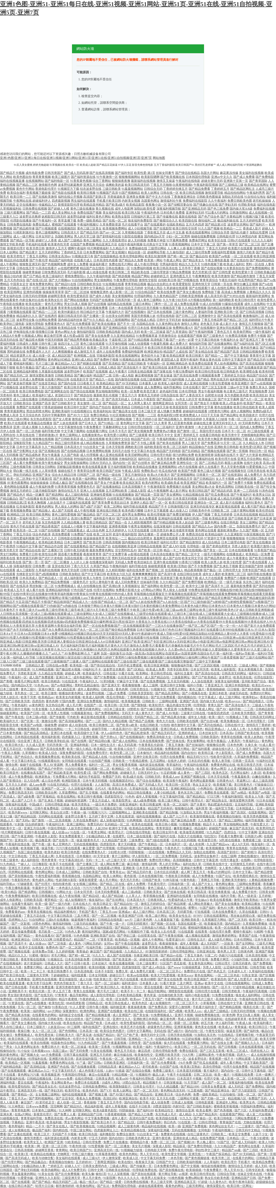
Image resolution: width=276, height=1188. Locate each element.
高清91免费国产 (81, 518)
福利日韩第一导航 (196, 518)
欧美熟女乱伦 (54, 300)
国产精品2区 (127, 1122)
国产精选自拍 (83, 395)
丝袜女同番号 (165, 173)
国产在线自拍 (239, 260)
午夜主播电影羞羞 (217, 260)
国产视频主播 (98, 1094)
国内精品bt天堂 (154, 236)
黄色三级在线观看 (92, 343)
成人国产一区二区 (214, 1082)
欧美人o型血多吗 (231, 403)
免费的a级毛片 (262, 411)
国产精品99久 (73, 1106)
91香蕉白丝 (60, 1007)
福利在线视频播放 (149, 816)
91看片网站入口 (78, 927)
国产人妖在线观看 (65, 423)
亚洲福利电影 (80, 745)
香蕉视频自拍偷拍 (229, 816)
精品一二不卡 (35, 1126)
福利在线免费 (135, 570)
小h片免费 (185, 1062)
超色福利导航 (169, 391)
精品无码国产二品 (65, 1182)
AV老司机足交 (45, 1102)
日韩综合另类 (220, 232)
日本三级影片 (36, 1027)
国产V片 (106, 1090)
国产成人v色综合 (154, 967)
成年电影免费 (35, 173)
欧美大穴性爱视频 (163, 975)
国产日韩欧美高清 (67, 439)
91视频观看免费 (209, 375)
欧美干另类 (29, 697)
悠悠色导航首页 (65, 983)
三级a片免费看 (116, 693)
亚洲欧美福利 (61, 411)
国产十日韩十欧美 (77, 963)
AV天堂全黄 (101, 856)
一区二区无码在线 (204, 1047)
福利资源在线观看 (57, 1138)
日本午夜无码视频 (95, 780)
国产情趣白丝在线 (205, 204)
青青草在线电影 (237, 848)
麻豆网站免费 (151, 359)
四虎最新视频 (61, 200)
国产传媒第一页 (141, 1166)
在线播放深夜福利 (101, 562)
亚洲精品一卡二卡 (141, 1039)
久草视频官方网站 (214, 919)
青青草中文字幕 (260, 355)
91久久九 (98, 955)
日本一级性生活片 (103, 745)
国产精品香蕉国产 (47, 526)
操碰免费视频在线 (208, 1015)
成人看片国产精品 (253, 506)
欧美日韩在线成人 (118, 1003)
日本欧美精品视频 (129, 995)
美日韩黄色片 (243, 784)
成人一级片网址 (24, 236)
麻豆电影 (133, 864)
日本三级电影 (115, 288)
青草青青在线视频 (70, 308)
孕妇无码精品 (22, 474)
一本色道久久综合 (68, 888)
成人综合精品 (211, 542)
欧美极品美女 (98, 339)
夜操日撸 (24, 1031)
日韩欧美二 (219, 1134)
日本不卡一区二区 (234, 431)
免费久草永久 (258, 387)
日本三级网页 (73, 542)
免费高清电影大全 (159, 737)
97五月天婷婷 (98, 1138)
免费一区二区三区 (163, 1142)
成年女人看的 (211, 574)
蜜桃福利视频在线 (200, 927)
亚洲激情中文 (207, 316)
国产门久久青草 (156, 423)
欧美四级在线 (188, 220)
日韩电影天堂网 (156, 1150)
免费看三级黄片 (164, 1070)
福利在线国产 (92, 1027)
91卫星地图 (195, 1090)
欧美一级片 (217, 717)
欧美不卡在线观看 (62, 864)
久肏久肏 (251, 745)
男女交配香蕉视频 (125, 764)
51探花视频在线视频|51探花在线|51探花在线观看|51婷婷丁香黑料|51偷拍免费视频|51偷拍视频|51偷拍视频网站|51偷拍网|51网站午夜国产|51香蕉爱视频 (137, 657)
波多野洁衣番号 (76, 816)
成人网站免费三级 (113, 864)
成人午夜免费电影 (21, 776)
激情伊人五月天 (56, 248)
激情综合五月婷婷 (241, 1166)
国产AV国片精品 (121, 1094)
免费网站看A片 (183, 327)
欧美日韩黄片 (195, 355)
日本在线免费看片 (225, 911)
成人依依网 (197, 844)
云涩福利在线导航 (236, 967)
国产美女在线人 (57, 1126)
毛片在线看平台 (132, 224)
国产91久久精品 (94, 320)
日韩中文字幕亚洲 (206, 860)
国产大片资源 (249, 455)
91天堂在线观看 (138, 530)
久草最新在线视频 (51, 371)
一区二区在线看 (242, 256)
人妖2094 (101, 828)
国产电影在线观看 (64, 192)
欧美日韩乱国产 (199, 490)
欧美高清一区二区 (25, 530)
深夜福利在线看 (16, 804)
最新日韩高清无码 (70, 316)
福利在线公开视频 (70, 196)
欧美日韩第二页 (119, 272)
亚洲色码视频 (32, 292)
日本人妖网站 (9, 252)
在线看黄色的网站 (113, 792)
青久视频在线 (105, 208)
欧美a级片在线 (133, 776)
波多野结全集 (25, 320)
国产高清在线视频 (251, 363)
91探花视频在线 (254, 534)
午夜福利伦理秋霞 (142, 1078)
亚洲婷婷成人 (188, 733)
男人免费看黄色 (76, 764)
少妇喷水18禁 (117, 852)
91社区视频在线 (120, 415)
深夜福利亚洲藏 (159, 1130)
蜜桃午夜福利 (242, 931)
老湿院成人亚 (170, 359)
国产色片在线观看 (126, 979)
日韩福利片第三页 (143, 216)
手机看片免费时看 (231, 836)
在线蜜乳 (119, 836)
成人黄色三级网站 (149, 300)
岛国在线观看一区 (76, 558)
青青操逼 (241, 1027)
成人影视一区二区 (121, 292)
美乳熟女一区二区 (27, 693)
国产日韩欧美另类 (18, 701)
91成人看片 (267, 745)
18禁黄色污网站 (219, 411)
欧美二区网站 (113, 506)
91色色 (129, 796)
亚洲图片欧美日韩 (61, 1058)
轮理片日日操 (45, 1186)
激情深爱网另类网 (242, 800)
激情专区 (268, 856)
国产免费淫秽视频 (178, 514)
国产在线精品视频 (73, 451)
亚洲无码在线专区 (202, 506)
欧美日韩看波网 (151, 804)
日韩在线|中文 (235, 725)
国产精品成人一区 (51, 578)
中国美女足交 (19, 284)
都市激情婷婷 (65, 1186)
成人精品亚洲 (66, 689)
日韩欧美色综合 (184, 768)
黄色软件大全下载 (153, 355)
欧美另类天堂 (9, 550)
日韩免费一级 (41, 566)
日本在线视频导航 (151, 876)
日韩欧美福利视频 (189, 1162)
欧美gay (88, 987)
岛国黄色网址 (150, 200)
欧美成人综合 (48, 753)
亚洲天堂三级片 (201, 367)
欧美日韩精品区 (97, 522)
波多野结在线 (28, 387)
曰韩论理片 (223, 963)
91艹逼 (81, 1062)
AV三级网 (74, 1027)
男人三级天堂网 (162, 1182)
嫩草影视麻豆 (183, 828)
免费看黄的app (15, 911)
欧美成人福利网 (94, 697)
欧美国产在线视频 (95, 371)
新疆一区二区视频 (187, 1023)
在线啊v (246, 860)
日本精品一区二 (237, 1138)
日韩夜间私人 (58, 347)
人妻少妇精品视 (165, 792)
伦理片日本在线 (138, 327)
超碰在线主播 (202, 423)
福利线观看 (79, 975)
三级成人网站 (248, 665)
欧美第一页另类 (98, 347)
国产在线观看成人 (73, 530)
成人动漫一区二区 (69, 1102)
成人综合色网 (95, 530)
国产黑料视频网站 (41, 1098)
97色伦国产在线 (81, 590)
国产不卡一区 (126, 324)
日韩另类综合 (139, 689)
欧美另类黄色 (166, 459)
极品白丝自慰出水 (159, 284)
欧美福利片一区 (216, 482)
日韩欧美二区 (220, 510)
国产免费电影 (265, 177)
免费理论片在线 (195, 971)
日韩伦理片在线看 (208, 991)
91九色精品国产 (89, 1043)
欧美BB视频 (97, 967)
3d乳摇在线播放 (230, 840)
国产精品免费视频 (57, 582)
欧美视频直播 (131, 701)
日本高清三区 (166, 911)
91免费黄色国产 (168, 868)
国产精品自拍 (143, 1094)
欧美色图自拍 (22, 177)
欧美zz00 (122, 1078)
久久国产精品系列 (205, 1114)
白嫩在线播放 (261, 776)
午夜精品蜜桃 (139, 761)
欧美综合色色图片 (113, 1031)
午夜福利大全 (229, 339)
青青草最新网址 (15, 411)
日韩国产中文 (165, 1162)
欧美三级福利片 (53, 276)
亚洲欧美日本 (164, 1094)
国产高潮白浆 (112, 586)
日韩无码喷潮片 (138, 923)
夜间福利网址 (91, 931)
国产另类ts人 (109, 737)
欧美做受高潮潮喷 (192, 832)
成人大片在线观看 (211, 578)
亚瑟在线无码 (61, 566)
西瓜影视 (180, 963)
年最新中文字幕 (43, 888)
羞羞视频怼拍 (89, 808)
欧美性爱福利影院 (133, 1023)
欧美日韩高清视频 (192, 192)
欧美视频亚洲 (51, 1074)
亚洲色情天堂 (201, 284)
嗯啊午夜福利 (77, 248)
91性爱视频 (96, 1146)
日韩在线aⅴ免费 (57, 665)
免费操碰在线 (138, 248)
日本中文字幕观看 (156, 510)
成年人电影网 (124, 208)
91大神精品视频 (43, 669)
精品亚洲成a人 (215, 729)
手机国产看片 (88, 911)
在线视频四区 (67, 228)
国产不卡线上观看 (143, 443)
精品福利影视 (94, 1106)
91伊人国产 (158, 1058)
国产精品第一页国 (147, 494)
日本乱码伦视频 (199, 761)
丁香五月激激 (175, 745)
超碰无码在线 (239, 693)
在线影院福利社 (156, 1011)
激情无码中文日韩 (153, 1035)
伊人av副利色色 (112, 733)
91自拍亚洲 (40, 1039)
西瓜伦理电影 (116, 697)
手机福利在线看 (36, 244)
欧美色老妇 (52, 852)
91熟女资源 (250, 975)
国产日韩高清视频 (252, 312)
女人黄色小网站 (230, 868)
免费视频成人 (24, 1035)
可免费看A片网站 (65, 776)
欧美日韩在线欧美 (246, 407)
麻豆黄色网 (168, 1019)
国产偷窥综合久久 (165, 220)
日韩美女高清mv (60, 256)
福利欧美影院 (153, 447)
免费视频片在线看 (178, 486)
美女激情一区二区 (89, 403)
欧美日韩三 (182, 1047)
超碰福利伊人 (41, 200)
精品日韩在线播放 (140, 792)
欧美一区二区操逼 (153, 331)
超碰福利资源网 (76, 800)
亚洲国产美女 (41, 474)
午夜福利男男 (256, 192)
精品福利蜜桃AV (65, 911)
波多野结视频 (95, 693)
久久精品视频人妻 (73, 522)
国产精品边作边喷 (51, 546)
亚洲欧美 (129, 868)
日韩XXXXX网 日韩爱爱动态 (52, 939)
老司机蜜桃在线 (175, 907)
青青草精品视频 (135, 284)
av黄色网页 (36, 705)
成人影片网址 (178, 490)
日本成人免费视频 (31, 379)
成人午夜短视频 (70, 896)
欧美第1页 (22, 1154)
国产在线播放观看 (84, 1066)
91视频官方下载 (68, 188)
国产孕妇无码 (228, 204)
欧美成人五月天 (15, 590)
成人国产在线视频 (119, 955)
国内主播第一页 (149, 534)
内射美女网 (79, 1138)
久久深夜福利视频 (81, 788)
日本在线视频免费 (152, 741)
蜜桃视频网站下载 (235, 439)
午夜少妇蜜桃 (260, 1138)
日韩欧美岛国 (33, 900)
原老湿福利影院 (87, 1058)
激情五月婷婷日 (21, 490)
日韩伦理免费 (92, 1142)
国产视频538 (186, 1142)
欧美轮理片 (157, 705)
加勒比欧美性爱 (145, 208)
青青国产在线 (248, 935)
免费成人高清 (9, 415)
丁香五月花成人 (100, 800)
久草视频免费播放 (255, 923)
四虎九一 (243, 1054)
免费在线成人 (41, 224)
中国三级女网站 (81, 1130)
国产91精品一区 (109, 423)
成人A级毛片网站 (220, 939)
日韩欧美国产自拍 (95, 872)
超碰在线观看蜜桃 (151, 1186)
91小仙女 (24, 1050)
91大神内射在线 (75, 399)
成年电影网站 (83, 677)
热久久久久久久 (129, 1178)
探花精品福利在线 (158, 768)
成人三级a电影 (131, 892)
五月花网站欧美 (116, 490)
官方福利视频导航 (120, 467)
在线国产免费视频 (82, 244)
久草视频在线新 (132, 232)
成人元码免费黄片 (127, 582)
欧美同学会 (73, 1090)
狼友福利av (97, 900)
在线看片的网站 (243, 1158)
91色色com (42, 685)
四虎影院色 (108, 844)
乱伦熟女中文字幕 (155, 244)
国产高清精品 (111, 363)
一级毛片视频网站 (213, 554)
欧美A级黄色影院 (105, 1110)
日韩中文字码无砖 (168, 320)
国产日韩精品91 (204, 478)
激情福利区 (112, 701)
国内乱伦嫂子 (239, 232)
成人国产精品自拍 (157, 677)
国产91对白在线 (234, 296)
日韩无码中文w (148, 772)
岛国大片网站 (210, 173)
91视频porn (31, 749)
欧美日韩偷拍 (201, 987)
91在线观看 (185, 931)
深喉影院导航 (22, 443)
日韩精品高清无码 (191, 538)
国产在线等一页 (64, 840)
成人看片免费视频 (25, 463)
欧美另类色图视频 (256, 816)
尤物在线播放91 (249, 856)
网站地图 (159, 158)
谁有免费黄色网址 (41, 284)
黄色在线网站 (204, 975)
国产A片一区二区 (252, 399)
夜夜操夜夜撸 (137, 1007)
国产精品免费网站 (34, 359)
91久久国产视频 (209, 228)
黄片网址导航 (168, 1174)
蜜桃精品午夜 (139, 1142)
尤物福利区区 (128, 459)
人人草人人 (133, 896)
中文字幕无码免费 (153, 1158)
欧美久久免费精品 (31, 582)
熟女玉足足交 (202, 784)
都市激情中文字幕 (184, 725)
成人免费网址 (153, 387)
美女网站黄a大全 (203, 486)
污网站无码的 (93, 943)
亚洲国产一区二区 (54, 788)
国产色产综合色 (209, 216)
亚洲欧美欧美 (191, 919)
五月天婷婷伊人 (116, 530)
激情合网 (11, 764)
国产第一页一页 (33, 562)
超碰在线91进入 (223, 749)
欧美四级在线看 (167, 1118)
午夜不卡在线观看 (179, 1074)
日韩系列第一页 (125, 300)
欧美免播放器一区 (233, 721)
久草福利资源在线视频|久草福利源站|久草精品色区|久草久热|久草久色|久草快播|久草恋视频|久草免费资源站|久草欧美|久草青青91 (109, 617)
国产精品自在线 (30, 550)
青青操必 (82, 951)
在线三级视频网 (151, 379)
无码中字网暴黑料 (54, 415)
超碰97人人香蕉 (46, 240)
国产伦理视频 (106, 848)
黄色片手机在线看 (22, 526)
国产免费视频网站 (258, 268)
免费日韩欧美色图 (239, 200)
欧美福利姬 (54, 1122)
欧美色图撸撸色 (192, 729)
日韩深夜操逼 (173, 1082)
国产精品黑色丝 (215, 558)
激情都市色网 (48, 184)
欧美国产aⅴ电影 (219, 256)
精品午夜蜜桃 (68, 999)
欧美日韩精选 (51, 681)
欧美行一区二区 (40, 518)
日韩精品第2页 (17, 502)
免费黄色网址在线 (223, 764)
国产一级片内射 (60, 904)
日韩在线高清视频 (151, 749)
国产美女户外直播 (106, 482)
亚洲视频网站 (167, 467)
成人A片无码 (241, 844)
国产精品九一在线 (101, 379)
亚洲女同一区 (24, 840)
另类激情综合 (167, 335)
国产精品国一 (165, 399)
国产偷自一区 (203, 1118)
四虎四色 (38, 701)
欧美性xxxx (185, 975)
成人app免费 (37, 784)
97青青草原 (106, 939)
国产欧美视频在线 (172, 177)
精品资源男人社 (21, 355)
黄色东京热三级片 (190, 792)
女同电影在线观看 (74, 761)
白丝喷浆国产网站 (119, 498)
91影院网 (109, 1178)
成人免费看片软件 (245, 892)
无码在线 (160, 1031)
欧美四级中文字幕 (87, 733)
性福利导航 (94, 947)
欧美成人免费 (156, 669)
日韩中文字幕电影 (254, 1070)
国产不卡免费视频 (200, 566)
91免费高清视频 (236, 335)
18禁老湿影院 (162, 1106)
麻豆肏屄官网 (53, 335)
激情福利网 (150, 864)
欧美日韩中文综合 (118, 439)
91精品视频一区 (123, 1074)
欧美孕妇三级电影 (12, 324)
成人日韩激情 (258, 439)
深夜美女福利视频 (227, 681)
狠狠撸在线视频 (43, 439)
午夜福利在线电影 (188, 181)
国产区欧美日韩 (127, 518)
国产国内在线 (67, 383)
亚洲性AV (135, 907)
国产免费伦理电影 (200, 1146)
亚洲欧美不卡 (18, 991)
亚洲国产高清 (41, 403)
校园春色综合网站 (64, 1043)
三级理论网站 (157, 248)
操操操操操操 (39, 482)
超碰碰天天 (128, 772)
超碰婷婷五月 (160, 276)
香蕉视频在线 (71, 876)
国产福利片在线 (165, 836)
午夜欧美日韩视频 (178, 876)
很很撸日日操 (44, 331)
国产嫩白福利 (83, 375)
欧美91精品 (9, 892)
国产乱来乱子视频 (225, 566)
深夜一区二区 (247, 1094)
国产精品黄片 (28, 252)
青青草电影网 (21, 1110)
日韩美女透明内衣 (95, 1166)
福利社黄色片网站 (98, 216)
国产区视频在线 (49, 451)
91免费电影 (186, 709)
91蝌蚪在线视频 (68, 288)
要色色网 (122, 689)
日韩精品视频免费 (252, 351)
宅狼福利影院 (105, 355)
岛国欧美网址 (64, 236)
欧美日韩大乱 (15, 745)
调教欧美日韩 (134, 447)
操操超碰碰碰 (191, 320)
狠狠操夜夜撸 (121, 181)
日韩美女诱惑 (105, 1078)
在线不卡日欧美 (140, 1106)
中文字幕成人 (208, 697)
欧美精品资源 (218, 518)
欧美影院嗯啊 (150, 177)
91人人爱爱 (77, 1007)
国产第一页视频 (237, 451)
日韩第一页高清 (243, 761)
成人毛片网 (74, 705)
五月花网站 (158, 761)
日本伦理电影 (188, 391)
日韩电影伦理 (226, 236)
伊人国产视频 (201, 514)
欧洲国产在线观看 (259, 578)
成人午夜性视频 (85, 510)
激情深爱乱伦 (216, 1186)
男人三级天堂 (191, 443)
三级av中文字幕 (238, 387)
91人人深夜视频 (119, 1174)
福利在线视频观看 (74, 1094)
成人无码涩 (236, 1086)
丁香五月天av (18, 1098)
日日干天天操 (210, 415)
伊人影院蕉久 (225, 753)
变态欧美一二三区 (51, 931)
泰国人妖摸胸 (233, 463)
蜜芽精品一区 (54, 900)
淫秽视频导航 (245, 1035)
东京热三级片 (252, 582)
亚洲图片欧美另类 (168, 1054)
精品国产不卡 (158, 506)
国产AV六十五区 (78, 415)
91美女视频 (40, 709)
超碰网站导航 (156, 252)
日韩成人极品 (59, 482)
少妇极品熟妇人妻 (98, 836)
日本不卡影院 (104, 971)
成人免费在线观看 (186, 304)
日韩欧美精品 (64, 375)
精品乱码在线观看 (16, 260)
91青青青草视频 (65, 486)
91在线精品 (226, 1035)
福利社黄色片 (254, 502)
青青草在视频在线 (40, 911)
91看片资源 (167, 983)
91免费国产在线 (81, 534)
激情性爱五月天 (137, 1058)
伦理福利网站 (143, 296)
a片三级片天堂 (116, 860)
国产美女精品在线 (201, 351)
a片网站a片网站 (151, 590)
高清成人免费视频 (233, 292)
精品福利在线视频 (167, 753)
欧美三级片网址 (169, 800)
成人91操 (85, 979)
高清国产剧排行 (228, 852)
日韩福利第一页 (179, 884)
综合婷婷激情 (34, 824)
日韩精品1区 (95, 1003)
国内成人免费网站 (252, 427)
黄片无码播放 (127, 844)
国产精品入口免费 (141, 1114)
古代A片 (101, 788)
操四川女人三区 (68, 343)
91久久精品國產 (168, 1086)
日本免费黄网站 (94, 252)
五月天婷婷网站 (49, 252)
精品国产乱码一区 (143, 439)
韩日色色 (170, 1122)
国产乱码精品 (191, 451)
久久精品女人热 (253, 443)
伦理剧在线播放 (21, 220)
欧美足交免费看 (240, 1134)
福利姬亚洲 (118, 1007)
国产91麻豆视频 (152, 709)
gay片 (128, 919)
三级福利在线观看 (78, 502)
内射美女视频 (131, 200)
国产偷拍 (44, 1007)
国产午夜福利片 (241, 494)
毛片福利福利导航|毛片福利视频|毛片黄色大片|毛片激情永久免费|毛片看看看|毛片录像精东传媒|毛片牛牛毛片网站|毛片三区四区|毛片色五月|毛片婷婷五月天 (166, 645)
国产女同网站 (245, 943)
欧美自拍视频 (40, 1043)
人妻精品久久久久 (259, 292)
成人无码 (261, 1166)
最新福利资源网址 (258, 296)
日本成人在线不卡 (181, 888)
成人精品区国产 (62, 355)
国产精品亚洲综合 (217, 1090)
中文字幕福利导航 (172, 796)
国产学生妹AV (56, 907)
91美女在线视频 (101, 1050)
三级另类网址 (195, 1186)
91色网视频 (135, 820)
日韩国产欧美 (152, 880)
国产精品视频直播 (98, 1015)
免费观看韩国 (186, 459)
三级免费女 (137, 840)
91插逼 (120, 1070)
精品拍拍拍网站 (235, 192)
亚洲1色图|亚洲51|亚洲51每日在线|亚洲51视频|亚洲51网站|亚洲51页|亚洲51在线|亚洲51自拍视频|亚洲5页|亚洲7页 (76, 158)
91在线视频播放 (123, 494)
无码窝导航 (185, 911)
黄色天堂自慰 (70, 570)
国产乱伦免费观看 (78, 324)
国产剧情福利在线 (108, 236)
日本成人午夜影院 (143, 399)
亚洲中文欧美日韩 (146, 757)
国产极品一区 (212, 570)
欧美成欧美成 (170, 482)
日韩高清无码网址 (234, 673)
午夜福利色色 (150, 212)
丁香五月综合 (22, 534)
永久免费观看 (148, 518)
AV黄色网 (228, 1015)
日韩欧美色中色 (199, 510)
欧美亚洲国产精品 (192, 482)
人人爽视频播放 (62, 351)
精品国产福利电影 (61, 260)
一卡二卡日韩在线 (77, 729)
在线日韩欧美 (149, 725)
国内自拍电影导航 (137, 1102)
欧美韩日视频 (86, 192)
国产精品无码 (256, 359)
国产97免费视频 (105, 677)
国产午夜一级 (42, 844)
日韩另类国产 (54, 173)
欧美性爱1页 (83, 772)
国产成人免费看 (244, 177)
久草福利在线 (139, 788)
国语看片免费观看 (70, 554)
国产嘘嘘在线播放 (150, 848)
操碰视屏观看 (157, 566)
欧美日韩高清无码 (137, 184)
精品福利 (201, 828)
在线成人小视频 (72, 526)
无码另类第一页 (57, 745)
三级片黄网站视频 (242, 510)
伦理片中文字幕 (84, 1039)
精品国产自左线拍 (92, 268)
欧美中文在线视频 (31, 947)
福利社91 (255, 673)
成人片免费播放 (203, 876)
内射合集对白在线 (31, 300)
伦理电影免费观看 (27, 999)
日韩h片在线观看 (238, 240)
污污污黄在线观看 (68, 848)
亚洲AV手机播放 (11, 1146)
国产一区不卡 (222, 987)
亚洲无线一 (196, 1154)
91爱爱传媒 (26, 1178)
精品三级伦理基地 (67, 443)
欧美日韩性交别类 (185, 228)
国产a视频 (176, 1011)
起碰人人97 (73, 1166)
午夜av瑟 (138, 768)
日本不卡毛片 (118, 431)
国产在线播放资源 (250, 367)
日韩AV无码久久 (100, 463)
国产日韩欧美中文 (64, 403)
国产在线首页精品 (44, 383)
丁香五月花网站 (37, 256)
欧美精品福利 (214, 534)
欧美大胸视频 (37, 502)
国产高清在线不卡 (129, 367)
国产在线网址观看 (146, 729)
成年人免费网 (136, 884)
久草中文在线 (118, 347)
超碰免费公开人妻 (172, 534)
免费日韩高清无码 (21, 792)
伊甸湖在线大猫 (24, 331)
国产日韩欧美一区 (98, 1019)
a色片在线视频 (187, 467)
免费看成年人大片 (38, 351)
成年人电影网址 (11, 900)
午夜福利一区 (156, 363)
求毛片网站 (59, 955)
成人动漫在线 (78, 725)
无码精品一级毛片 (19, 288)
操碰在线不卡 (67, 471)
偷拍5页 (101, 1174)
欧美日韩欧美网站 (38, 514)
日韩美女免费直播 (214, 1086)
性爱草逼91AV (176, 939)
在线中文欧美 (253, 463)
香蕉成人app (171, 776)
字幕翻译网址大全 (115, 427)
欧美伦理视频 (156, 514)
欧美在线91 (126, 1162)
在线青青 (201, 931)
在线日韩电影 (229, 522)
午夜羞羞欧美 (241, 776)
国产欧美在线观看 (168, 443)
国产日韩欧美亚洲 (240, 518)
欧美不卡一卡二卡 (133, 991)
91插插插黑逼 (191, 967)
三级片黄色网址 (183, 312)
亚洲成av (124, 911)
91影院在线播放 (132, 236)
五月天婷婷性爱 (250, 220)
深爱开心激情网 (180, 1007)
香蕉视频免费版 (21, 510)
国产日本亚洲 (263, 518)
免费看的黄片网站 (177, 749)
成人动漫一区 (41, 355)
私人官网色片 (62, 844)
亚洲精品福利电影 (58, 590)
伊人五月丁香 (62, 991)
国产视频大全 (30, 1054)
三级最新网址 (181, 677)
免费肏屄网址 (198, 240)
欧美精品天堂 (183, 478)
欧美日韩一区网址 (240, 1186)
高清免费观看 (61, 534)
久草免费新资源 (110, 224)
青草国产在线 (177, 927)
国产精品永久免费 (131, 260)
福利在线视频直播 (12, 181)
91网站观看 (243, 1058)
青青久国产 (216, 705)
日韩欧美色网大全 (138, 1138)
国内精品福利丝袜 (70, 320)
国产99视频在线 (188, 280)
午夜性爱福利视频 (48, 876)
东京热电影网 (51, 522)
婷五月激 (207, 1023)
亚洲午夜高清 (35, 1122)
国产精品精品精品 (262, 260)
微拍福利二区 (207, 220)
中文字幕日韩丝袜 (207, 339)
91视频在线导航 (112, 808)
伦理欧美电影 (247, 204)
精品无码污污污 (198, 757)
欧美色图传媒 (264, 979)
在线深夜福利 (162, 526)
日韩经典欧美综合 (89, 284)
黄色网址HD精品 (59, 359)
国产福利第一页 (264, 749)
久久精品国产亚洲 (114, 840)
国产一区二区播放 (57, 562)
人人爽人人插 (176, 248)
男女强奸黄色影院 (20, 995)
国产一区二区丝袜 (77, 292)
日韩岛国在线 (169, 395)
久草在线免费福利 (86, 820)
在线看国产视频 (15, 907)
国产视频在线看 (19, 951)
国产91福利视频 (173, 379)
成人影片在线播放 (232, 502)
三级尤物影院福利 (44, 490)
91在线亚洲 (70, 681)
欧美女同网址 (49, 498)
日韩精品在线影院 (120, 717)
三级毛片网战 (265, 943)
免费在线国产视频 (89, 212)
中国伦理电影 (57, 828)
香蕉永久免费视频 (89, 1098)
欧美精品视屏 (175, 355)
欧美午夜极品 (25, 367)
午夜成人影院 (131, 471)
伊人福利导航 (225, 1023)
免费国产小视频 (235, 578)
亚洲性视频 (91, 737)
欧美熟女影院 (121, 216)
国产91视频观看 (46, 228)
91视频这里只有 (82, 256)
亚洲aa (198, 983)
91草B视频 (107, 681)
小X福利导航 (240, 959)
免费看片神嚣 (156, 240)
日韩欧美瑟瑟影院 (141, 693)
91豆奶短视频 (191, 1039)
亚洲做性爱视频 (101, 494)
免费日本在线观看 (87, 1082)
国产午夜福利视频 (201, 331)
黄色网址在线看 (206, 530)
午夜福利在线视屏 (196, 764)
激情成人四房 (81, 419)
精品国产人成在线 (175, 351)
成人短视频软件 (95, 498)
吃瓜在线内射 (168, 471)
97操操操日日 (264, 784)
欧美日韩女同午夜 (165, 832)
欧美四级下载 (189, 578)
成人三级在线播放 (25, 399)
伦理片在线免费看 (173, 757)
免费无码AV (95, 824)
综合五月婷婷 (134, 288)
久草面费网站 (68, 792)
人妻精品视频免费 (261, 880)
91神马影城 (171, 880)
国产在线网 (79, 741)
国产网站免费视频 (106, 772)
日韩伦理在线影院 (140, 427)
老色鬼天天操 (209, 324)
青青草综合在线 (24, 308)
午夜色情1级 (78, 1146)
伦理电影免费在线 (145, 1170)
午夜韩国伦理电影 (74, 1074)
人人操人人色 (236, 729)
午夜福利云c (251, 741)
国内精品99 (233, 923)
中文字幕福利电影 (95, 526)
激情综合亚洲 (185, 1110)
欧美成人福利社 (234, 264)
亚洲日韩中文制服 (173, 685)
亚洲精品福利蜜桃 (25, 371)
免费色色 (52, 947)
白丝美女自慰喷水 (130, 677)
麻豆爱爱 (89, 848)
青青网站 (62, 1150)
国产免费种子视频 (106, 359)
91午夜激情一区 (107, 177)
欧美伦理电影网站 (132, 256)
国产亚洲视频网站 (183, 474)
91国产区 (223, 1142)
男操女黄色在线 (210, 359)
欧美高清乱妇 (259, 395)
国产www (174, 967)
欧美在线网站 (67, 796)
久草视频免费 (138, 860)
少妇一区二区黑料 (178, 236)
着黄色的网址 (44, 506)
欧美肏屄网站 (242, 331)
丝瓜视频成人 (174, 570)
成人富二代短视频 (259, 1114)
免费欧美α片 (149, 471)
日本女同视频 (98, 975)
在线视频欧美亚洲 (124, 546)
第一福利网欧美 (223, 300)
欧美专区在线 (217, 240)
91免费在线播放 (223, 995)
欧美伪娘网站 (51, 1170)
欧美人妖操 (120, 907)
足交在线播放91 (27, 204)
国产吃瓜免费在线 (217, 494)
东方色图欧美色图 (236, 395)
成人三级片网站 (230, 697)
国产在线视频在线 (81, 482)
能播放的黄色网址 (71, 693)
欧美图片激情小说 (263, 546)
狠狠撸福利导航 (182, 665)
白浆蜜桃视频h (183, 184)
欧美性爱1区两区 (251, 447)
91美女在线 (46, 1174)
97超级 (203, 1182)
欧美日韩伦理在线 (207, 371)
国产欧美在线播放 (104, 324)
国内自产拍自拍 (100, 407)
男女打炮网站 (9, 554)
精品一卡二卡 (173, 550)
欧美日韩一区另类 (117, 705)
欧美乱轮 (203, 768)
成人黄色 (75, 943)
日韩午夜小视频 (97, 1007)
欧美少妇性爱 (232, 562)
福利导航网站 (172, 387)
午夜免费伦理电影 (125, 280)
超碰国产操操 (218, 828)
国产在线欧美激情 (44, 196)
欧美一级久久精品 (79, 749)
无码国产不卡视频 (64, 1134)
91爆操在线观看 (232, 304)
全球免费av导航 (43, 951)
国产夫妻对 (198, 804)
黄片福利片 (211, 1070)
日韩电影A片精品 (154, 927)
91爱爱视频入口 (257, 467)
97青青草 (61, 995)
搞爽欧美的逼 (115, 184)
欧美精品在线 (67, 327)
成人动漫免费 (160, 1102)
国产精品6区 (91, 896)
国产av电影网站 (62, 685)
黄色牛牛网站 (25, 188)
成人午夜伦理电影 (146, 264)
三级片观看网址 (15, 212)
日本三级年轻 (153, 907)
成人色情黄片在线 (91, 1070)
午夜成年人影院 (46, 836)
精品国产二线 (102, 375)
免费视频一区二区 (110, 478)
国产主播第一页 (94, 316)
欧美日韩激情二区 (102, 725)
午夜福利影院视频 (205, 184)
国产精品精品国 (26, 816)
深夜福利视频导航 (168, 208)
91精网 (258, 931)
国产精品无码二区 (16, 375)
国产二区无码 (238, 919)
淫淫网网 (56, 1106)
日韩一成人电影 (123, 375)
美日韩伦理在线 (162, 673)
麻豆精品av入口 (65, 363)
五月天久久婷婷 (16, 784)
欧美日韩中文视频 (18, 709)
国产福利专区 (124, 173)
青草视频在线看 (154, 896)
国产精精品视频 (230, 1007)
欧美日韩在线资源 (181, 502)
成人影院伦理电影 (103, 995)
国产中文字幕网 (228, 399)
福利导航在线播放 (259, 574)
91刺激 (19, 824)
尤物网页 (211, 868)
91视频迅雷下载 (170, 308)
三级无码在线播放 (86, 923)
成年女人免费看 (78, 264)
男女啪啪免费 (258, 391)
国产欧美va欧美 (127, 725)
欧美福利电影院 (102, 927)
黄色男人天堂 (227, 951)
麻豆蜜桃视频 (144, 375)
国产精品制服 (169, 812)
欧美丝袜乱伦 (143, 562)
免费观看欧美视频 (105, 459)
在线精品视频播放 (168, 1039)
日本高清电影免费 (77, 959)
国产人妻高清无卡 (192, 395)
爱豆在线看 (26, 1082)
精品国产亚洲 (131, 578)
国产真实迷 (84, 1035)
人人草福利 (212, 1162)
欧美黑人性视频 (59, 713)
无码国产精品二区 (147, 717)
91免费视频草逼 (147, 335)
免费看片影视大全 (128, 590)
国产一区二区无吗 (146, 1090)
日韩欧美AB (70, 808)
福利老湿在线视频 (152, 764)
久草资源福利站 (212, 1019)
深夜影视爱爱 (88, 880)
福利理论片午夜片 (261, 320)
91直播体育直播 (46, 308)
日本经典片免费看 (172, 212)
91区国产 (166, 963)
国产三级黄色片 (213, 335)
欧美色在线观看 (143, 824)
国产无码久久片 (46, 538)
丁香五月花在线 (35, 915)
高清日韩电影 (64, 459)
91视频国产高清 (107, 192)
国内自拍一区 (122, 463)
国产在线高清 (19, 586)
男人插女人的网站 (67, 506)
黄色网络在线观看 (16, 486)
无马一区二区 (27, 1007)
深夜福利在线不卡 (226, 455)
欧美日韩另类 (73, 387)
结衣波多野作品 (70, 1086)
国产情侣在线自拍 (103, 665)
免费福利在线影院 (195, 200)
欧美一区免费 (130, 391)
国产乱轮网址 (115, 900)
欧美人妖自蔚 (185, 522)
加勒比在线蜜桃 (204, 852)
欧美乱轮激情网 (155, 256)
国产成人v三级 (45, 367)
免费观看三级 (252, 840)
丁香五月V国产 (153, 999)
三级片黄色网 (143, 919)
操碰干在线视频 (31, 764)
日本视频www (41, 1050)
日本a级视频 (139, 947)
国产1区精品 (136, 669)
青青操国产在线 (230, 1122)
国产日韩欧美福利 (199, 1106)
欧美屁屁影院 (178, 407)
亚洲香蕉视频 (118, 526)
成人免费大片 (178, 343)
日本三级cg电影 (37, 717)
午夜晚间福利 (118, 566)
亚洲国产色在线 (59, 1066)
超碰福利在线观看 (195, 411)
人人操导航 (103, 784)
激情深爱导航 (214, 192)
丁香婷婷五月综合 (233, 375)
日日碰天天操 (159, 407)
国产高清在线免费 (185, 375)
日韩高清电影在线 (33, 1019)
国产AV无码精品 (127, 383)
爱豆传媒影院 (68, 979)
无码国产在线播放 (101, 300)
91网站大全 (64, 892)
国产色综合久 (24, 757)
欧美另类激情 (221, 276)
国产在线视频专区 (234, 471)
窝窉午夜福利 (189, 359)
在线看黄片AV (261, 959)
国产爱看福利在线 (13, 1078)
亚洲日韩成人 (170, 729)
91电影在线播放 (135, 808)
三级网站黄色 (205, 1054)
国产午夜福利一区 (44, 220)
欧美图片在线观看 (240, 248)
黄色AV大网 (225, 907)
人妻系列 (234, 741)
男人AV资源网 (53, 764)
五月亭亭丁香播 (189, 268)
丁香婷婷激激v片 (47, 435)
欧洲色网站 (88, 1011)
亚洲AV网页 (46, 689)
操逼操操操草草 (94, 538)
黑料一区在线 (255, 264)
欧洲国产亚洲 (54, 1142)
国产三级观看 (138, 435)
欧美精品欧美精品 (51, 542)
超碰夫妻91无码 (212, 181)
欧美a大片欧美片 (158, 474)
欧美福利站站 (102, 411)
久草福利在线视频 (47, 570)
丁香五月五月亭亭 (110, 1102)
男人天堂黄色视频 (233, 467)
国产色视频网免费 (54, 264)
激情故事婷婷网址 (225, 935)
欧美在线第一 (35, 304)
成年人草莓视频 (147, 796)
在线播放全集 (141, 498)
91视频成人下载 (237, 717)
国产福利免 (252, 1031)
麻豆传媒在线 (123, 1054)
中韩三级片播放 (83, 1154)
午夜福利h (42, 1082)
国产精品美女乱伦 (45, 1086)
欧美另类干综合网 (39, 983)
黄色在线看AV (45, 935)
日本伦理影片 (257, 721)
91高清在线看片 (46, 268)
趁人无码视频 (137, 240)
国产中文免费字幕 (115, 554)
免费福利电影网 (132, 351)
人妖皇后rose (57, 1027)
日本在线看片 (192, 387)
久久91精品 (9, 947)
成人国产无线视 (62, 510)
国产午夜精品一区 (151, 844)
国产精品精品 (196, 796)
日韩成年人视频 (27, 343)
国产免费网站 (255, 1086)
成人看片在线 (35, 590)
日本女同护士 (44, 236)
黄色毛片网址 (54, 304)
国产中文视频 (190, 1166)
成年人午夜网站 (153, 939)
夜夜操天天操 (145, 1162)
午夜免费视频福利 (18, 896)
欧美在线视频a (192, 550)
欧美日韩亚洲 (21, 669)
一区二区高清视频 (59, 820)
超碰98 (62, 725)
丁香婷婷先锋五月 (175, 188)
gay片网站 (54, 1011)
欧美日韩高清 (197, 892)
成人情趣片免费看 (169, 411)
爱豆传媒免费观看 (24, 931)
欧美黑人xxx (193, 1011)
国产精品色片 (16, 494)
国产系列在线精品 (210, 725)
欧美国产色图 (187, 471)
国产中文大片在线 (158, 196)
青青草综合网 (86, 471)
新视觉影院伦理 (68, 204)
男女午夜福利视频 (210, 391)
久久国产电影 (70, 455)
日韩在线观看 (182, 526)
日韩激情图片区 (178, 506)
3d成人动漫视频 (138, 343)
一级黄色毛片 (79, 582)
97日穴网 (213, 796)
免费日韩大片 (51, 1047)
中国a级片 (36, 804)
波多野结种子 (73, 371)
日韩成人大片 (54, 963)
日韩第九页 (229, 665)
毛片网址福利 (240, 772)
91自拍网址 (36, 919)
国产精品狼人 (41, 510)
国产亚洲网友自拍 (57, 391)
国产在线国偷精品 (106, 256)
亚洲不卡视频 (184, 1015)
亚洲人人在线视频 (92, 490)
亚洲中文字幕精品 (92, 288)
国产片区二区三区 (108, 514)
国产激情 (38, 820)
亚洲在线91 (111, 1027)
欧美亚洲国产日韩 (131, 915)
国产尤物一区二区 (213, 1098)
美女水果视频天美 (250, 669)
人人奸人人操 (79, 562)
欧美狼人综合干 (125, 749)
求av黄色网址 (74, 1118)
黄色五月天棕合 (125, 1050)
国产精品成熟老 (30, 455)
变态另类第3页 (202, 272)
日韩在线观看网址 (216, 915)
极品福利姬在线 (228, 220)
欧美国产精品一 (254, 403)
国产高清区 (239, 812)
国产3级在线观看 (158, 840)
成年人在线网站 (255, 304)
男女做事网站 (196, 741)
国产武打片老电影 (51, 558)
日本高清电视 (84, 971)
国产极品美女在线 (124, 411)
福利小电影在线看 (198, 995)
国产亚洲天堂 (111, 685)
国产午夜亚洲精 (22, 836)
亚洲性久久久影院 (48, 1178)
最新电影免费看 (241, 586)
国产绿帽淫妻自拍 (180, 204)
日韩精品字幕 (265, 1158)
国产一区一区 (158, 502)
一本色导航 (175, 1158)
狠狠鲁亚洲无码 (30, 264)
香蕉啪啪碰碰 (216, 689)
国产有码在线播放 (14, 1058)
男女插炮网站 (103, 280)
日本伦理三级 (249, 1039)
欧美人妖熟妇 (254, 737)
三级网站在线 (9, 1166)
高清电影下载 (159, 339)
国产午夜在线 (15, 717)
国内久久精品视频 (115, 721)
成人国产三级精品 (70, 240)
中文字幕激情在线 (70, 427)
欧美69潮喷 (148, 979)
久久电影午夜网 (259, 729)
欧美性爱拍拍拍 (19, 1086)
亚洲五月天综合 (94, 184)
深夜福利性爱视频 (223, 252)
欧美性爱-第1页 (144, 173)
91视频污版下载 (253, 216)
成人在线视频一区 (261, 212)
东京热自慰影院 (41, 419)
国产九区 (232, 1039)
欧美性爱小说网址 (116, 435)
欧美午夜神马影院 (242, 1182)
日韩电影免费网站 (95, 1086)
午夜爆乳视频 (159, 343)
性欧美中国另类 (221, 757)
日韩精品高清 (107, 1066)
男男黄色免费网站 (161, 947)
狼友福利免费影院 (140, 220)
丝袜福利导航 (149, 582)
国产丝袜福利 (195, 745)
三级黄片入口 (9, 216)
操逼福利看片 (98, 264)
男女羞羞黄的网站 (24, 1174)
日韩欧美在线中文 (216, 864)
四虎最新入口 (71, 737)
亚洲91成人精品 (82, 359)
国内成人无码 (130, 331)
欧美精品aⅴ (46, 697)
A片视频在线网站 (200, 300)
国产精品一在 (118, 522)
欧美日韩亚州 (9, 772)
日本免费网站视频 (98, 451)
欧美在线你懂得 (76, 967)
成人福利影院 (73, 578)
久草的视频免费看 (95, 308)
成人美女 (268, 1015)
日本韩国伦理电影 (198, 177)
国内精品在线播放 (219, 308)
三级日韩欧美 (111, 188)
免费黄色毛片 (86, 486)
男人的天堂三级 (85, 236)
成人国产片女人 (203, 884)
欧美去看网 (204, 1110)
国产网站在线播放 (76, 300)
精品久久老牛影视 (196, 959)
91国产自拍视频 (49, 530)
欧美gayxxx (233, 701)
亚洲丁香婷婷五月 (186, 435)
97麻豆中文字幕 (128, 681)
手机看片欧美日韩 (108, 200)
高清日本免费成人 (125, 784)
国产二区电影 (57, 943)
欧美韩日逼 (206, 753)
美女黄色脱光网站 (201, 963)
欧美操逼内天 (92, 673)
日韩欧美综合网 (46, 792)
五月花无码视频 (178, 681)
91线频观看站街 (49, 761)
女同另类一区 (184, 403)
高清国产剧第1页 (94, 196)
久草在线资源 (125, 816)
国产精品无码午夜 (140, 872)
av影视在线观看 (138, 554)
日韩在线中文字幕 (230, 1003)
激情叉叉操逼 (165, 181)
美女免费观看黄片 (71, 836)
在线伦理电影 (84, 1078)
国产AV (221, 709)
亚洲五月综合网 (35, 828)
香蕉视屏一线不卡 (221, 1058)
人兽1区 (256, 772)
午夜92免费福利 (183, 371)
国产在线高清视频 (101, 173)
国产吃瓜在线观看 (206, 1062)
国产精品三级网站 (231, 820)
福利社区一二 (147, 459)
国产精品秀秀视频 (76, 339)
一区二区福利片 (164, 427)
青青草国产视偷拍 (35, 347)
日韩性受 (135, 1043)
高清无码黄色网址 (157, 820)
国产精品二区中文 (187, 554)
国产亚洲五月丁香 (252, 339)
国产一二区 (93, 721)
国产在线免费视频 (153, 681)
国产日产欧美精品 (204, 677)
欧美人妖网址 (150, 192)
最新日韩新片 (195, 248)
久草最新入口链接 (215, 419)
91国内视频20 (259, 848)
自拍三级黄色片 (198, 1134)
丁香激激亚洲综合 (183, 196)
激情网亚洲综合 (163, 403)
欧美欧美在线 (71, 757)
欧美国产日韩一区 (33, 713)
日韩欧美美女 (153, 892)
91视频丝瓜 (56, 959)
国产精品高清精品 (36, 733)
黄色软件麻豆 (249, 347)
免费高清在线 (195, 534)
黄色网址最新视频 (202, 780)
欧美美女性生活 (180, 915)
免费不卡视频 (257, 335)
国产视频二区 (155, 570)
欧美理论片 (117, 832)
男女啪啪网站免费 (236, 824)
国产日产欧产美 (128, 1035)
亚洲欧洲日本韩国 (146, 1019)
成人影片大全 (228, 324)
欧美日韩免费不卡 (60, 971)
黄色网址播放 (225, 884)
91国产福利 (208, 907)
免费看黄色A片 (55, 324)
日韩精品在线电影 (110, 919)
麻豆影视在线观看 (227, 506)
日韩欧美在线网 (188, 721)
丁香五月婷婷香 (222, 514)
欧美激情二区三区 (234, 574)
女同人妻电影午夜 (101, 582)
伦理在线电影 (165, 316)
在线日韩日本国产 (21, 1186)
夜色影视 (130, 876)
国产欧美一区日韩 (150, 550)
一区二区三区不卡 (186, 1003)
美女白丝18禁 (60, 812)
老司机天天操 (31, 522)
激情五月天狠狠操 (251, 324)
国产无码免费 (79, 1050)
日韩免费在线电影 (19, 224)
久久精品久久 (48, 427)
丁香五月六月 (128, 395)
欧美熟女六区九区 (119, 574)
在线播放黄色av (92, 435)
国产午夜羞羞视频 (114, 1043)
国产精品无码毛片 (164, 733)
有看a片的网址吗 (219, 872)
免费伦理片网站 (160, 860)
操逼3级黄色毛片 (88, 840)
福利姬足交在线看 (71, 1015)
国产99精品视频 (164, 522)
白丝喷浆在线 (147, 935)
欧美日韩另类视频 (160, 347)
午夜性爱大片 (260, 824)
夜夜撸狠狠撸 (131, 685)
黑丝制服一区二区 (41, 586)
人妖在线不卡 (56, 502)
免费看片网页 (220, 959)
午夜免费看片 (92, 427)
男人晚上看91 (206, 1142)
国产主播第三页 (87, 864)
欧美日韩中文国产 (76, 407)
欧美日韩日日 (258, 1027)
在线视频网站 (35, 181)
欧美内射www (18, 812)
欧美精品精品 (105, 383)
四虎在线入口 (260, 1050)
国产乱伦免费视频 (68, 1174)
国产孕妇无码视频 (27, 1170)
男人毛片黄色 (92, 1178)
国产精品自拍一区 (126, 904)
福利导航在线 (138, 566)
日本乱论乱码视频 (184, 840)
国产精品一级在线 (108, 474)
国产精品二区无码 (177, 987)
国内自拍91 (189, 753)
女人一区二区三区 (45, 1031)
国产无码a (23, 820)
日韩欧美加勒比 (70, 574)
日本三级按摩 (9, 689)
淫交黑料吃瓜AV (126, 550)
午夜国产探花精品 (219, 1154)
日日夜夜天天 (86, 383)
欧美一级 (41, 904)
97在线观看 (203, 911)
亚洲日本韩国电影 (238, 685)
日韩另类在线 (256, 471)
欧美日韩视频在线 (45, 896)
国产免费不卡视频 (240, 482)
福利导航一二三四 (241, 709)
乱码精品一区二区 (117, 824)
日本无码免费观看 (107, 892)
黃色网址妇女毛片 (221, 1126)
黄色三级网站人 (70, 435)
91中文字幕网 (248, 832)
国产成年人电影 (100, 296)
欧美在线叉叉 (159, 788)
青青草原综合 (209, 280)
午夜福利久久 (89, 681)
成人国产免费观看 (42, 677)
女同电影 (204, 1130)
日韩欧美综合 (22, 403)
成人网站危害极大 (201, 904)
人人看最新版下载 (167, 919)
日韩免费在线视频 (34, 208)
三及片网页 (82, 915)
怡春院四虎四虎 (219, 713)
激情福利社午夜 (171, 200)
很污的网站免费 (183, 455)
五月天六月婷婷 (209, 347)
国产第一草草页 (227, 244)
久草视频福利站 (11, 208)
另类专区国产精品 (254, 570)
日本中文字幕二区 (203, 244)
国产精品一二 (214, 355)
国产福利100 (145, 1110)
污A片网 (188, 1054)
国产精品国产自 (100, 546)
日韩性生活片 (197, 939)
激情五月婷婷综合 (153, 904)
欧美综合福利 (16, 192)
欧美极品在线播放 (40, 423)
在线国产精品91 (104, 1035)
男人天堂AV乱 (150, 1154)
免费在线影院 (189, 1050)
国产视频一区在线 (163, 923)
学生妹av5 (202, 900)
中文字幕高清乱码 (71, 860)
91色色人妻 (72, 931)
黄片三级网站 (121, 856)
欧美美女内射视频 (68, 697)
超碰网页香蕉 (57, 296)
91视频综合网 (225, 888)
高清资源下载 (169, 578)
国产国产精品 (42, 1182)
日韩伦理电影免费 (165, 1050)
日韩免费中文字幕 (201, 407)
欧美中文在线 (214, 983)
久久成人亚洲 (35, 745)
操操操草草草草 (53, 292)
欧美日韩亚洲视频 (157, 665)
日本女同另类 (200, 669)
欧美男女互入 (33, 1142)
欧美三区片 (42, 1134)
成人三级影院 (25, 570)
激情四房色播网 (264, 248)
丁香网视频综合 (138, 697)
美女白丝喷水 (74, 1019)
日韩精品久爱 (35, 665)
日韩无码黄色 (242, 963)
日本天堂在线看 (219, 776)
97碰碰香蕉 (25, 884)
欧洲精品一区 (213, 582)
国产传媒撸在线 (167, 216)
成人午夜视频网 (158, 490)
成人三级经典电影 (77, 494)
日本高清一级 (89, 1031)
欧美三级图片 (61, 177)
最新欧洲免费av (228, 530)
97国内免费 (67, 701)
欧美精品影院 (135, 204)
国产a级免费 (26, 796)
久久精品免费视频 (194, 308)
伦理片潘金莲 (229, 860)
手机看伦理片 (157, 884)
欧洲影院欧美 (71, 780)
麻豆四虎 (144, 1050)
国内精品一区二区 (160, 1023)
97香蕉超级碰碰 (52, 407)
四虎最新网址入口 (107, 1130)
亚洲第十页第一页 (235, 181)
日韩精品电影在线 (51, 399)
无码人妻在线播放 (16, 459)
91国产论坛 (224, 876)
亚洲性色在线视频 (45, 979)
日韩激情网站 (239, 212)
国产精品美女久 (193, 260)
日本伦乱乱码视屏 (166, 872)
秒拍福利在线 (83, 459)
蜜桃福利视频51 (24, 363)
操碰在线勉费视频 (203, 236)
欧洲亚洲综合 (21, 939)
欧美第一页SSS (132, 987)
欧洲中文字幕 (118, 828)
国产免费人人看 (65, 1114)
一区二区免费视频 (165, 856)
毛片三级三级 (44, 363)
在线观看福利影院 (149, 558)
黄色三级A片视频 (209, 471)
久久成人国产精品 (197, 379)
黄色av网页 (218, 768)
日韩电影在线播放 (70, 538)
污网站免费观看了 (247, 1118)
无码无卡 (128, 713)
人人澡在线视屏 (202, 681)
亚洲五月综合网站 (249, 459)
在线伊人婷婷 (177, 761)
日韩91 (264, 911)
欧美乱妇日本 (120, 502)
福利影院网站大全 (242, 379)
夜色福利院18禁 (168, 415)
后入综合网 (32, 780)
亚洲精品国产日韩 (90, 1114)
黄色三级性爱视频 (64, 514)
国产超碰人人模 (58, 208)
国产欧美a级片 (115, 204)
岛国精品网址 (92, 876)
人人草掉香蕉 (48, 471)
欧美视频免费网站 (115, 228)
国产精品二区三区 (235, 320)
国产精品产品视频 (142, 721)
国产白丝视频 (97, 304)
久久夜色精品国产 (165, 296)
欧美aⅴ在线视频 (138, 975)
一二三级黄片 (245, 1126)
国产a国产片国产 (91, 506)
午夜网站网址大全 (177, 999)
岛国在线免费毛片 (248, 526)
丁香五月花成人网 (42, 856)
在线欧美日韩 (252, 868)
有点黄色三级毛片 (235, 391)
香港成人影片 (252, 228)
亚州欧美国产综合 (254, 681)
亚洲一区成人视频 (25, 427)
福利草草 (201, 808)
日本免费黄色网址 (166, 1166)
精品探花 (179, 1146)
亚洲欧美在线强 (226, 788)
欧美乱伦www (262, 685)
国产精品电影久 (254, 701)
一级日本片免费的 (105, 804)
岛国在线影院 (264, 768)
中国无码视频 (54, 339)
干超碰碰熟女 (230, 347)
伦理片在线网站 (104, 590)
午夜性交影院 (215, 1031)
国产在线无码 (44, 995)
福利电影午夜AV (104, 518)
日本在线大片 (82, 904)
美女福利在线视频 (251, 173)
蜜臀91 (193, 907)
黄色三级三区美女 (89, 228)
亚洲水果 (6, 1114)
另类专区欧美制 (178, 669)
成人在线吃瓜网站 (223, 288)
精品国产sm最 (232, 1150)
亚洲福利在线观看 (170, 518)
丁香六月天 (85, 983)
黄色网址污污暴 (29, 1074)
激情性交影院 (148, 280)
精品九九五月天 (189, 264)
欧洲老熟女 (43, 776)
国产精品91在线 (65, 284)
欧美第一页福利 (18, 518)
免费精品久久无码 (179, 852)
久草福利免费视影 (247, 757)
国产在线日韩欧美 (133, 363)
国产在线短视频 (212, 268)
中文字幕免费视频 (97, 1118)
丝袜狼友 (15, 927)
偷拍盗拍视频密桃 (214, 1166)
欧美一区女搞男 (117, 999)
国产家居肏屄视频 (19, 383)
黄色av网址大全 (65, 331)
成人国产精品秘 (113, 896)
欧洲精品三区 (16, 514)
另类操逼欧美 (116, 196)
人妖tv (109, 1070)
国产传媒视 (58, 717)
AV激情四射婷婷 (156, 951)
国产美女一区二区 (215, 550)
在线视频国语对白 (122, 780)
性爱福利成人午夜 (181, 900)
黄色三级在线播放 (82, 208)
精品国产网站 (140, 276)
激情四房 (114, 967)
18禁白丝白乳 (132, 1082)
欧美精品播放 (251, 904)
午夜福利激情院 (233, 796)
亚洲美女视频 (135, 196)
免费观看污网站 (198, 1043)
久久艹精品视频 (52, 447)
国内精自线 (61, 1130)
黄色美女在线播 (206, 1027)
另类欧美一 (36, 907)
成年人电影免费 (11, 788)
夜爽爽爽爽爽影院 (144, 574)
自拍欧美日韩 (167, 280)
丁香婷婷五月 (220, 188)
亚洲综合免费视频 (90, 701)
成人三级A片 (92, 1158)
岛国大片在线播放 (190, 836)
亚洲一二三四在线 (246, 490)
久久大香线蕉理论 (115, 240)
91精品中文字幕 (27, 546)
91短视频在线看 (113, 284)
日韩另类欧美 (231, 991)
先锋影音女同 (25, 574)
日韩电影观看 (205, 1102)
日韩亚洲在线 (206, 951)
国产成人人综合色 (135, 478)
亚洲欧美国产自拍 (103, 935)
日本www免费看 (37, 1106)
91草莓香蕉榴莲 (107, 1154)
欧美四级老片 (248, 415)
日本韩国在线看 (259, 1078)
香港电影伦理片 (46, 188)
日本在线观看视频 (251, 1047)
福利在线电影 (266, 204)
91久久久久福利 (262, 240)
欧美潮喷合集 (249, 371)
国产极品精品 (86, 514)
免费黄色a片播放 (164, 431)
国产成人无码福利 (244, 1142)
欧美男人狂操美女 (154, 1178)
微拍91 (45, 955)
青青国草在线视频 (245, 308)
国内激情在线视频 (127, 379)
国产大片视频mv (60, 280)
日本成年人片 (237, 971)
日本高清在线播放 (162, 554)
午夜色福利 (19, 705)
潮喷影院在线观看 (181, 991)
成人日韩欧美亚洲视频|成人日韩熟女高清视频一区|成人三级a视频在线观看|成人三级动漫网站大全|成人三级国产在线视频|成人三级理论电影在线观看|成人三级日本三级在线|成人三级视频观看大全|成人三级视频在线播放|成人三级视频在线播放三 (137, 613)
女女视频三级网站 (86, 884)
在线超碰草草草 (236, 1019)
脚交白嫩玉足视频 (246, 284)
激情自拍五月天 (68, 490)
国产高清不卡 (18, 943)
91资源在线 (16, 1003)
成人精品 (185, 1114)
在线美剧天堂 (79, 379)
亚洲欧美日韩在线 (257, 1003)
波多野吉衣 (150, 943)
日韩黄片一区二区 (208, 474)
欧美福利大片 (9, 721)
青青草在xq (117, 872)
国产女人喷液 (62, 419)
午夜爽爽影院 (201, 276)
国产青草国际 (258, 181)
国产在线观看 (21, 1182)
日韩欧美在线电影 (118, 1170)
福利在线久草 (192, 864)
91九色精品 (8, 864)
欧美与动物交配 (43, 1158)
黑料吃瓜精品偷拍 (87, 685)
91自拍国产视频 (100, 761)
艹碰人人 (24, 864)
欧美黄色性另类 (58, 244)
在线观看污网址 (97, 431)
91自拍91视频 (74, 768)
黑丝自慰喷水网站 (38, 411)
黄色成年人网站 (43, 880)
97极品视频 (32, 788)
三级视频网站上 (120, 812)
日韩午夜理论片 (193, 800)
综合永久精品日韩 (64, 474)
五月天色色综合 (15, 280)
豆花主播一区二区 (225, 367)
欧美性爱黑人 (266, 300)
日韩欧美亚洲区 (115, 1062)
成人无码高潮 (127, 745)
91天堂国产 (192, 1082)
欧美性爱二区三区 (123, 753)
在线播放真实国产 (33, 772)
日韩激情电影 (101, 959)
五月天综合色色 (30, 415)
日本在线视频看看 (241, 550)
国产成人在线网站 (125, 741)
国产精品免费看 (199, 188)
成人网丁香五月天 (193, 872)
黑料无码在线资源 (124, 558)
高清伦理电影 (212, 1066)
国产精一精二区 (178, 256)
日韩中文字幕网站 (140, 1031)
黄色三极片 (197, 689)
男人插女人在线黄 (175, 590)
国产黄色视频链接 (197, 1158)
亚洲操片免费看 (192, 868)
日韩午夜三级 (48, 343)
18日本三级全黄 (114, 709)
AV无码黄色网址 (249, 423)
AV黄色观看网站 (18, 482)
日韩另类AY (210, 947)
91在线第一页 (187, 1122)
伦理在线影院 (263, 677)
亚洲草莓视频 (183, 1027)
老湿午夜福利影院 (124, 534)
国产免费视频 (262, 963)
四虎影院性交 (114, 796)
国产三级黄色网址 (207, 522)
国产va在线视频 (261, 383)
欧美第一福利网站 (84, 478)
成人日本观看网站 (24, 768)
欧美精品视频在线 (133, 1130)
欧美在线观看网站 (198, 232)
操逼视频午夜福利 (84, 919)
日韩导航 (120, 1039)
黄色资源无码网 (27, 558)
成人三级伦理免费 (198, 252)
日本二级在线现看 (140, 836)
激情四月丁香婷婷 (259, 725)
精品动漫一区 (137, 252)
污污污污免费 (92, 888)
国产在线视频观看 (14, 1070)
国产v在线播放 (29, 498)
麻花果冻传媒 (229, 173)
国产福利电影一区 (57, 181)
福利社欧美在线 (11, 562)
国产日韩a (95, 1062)
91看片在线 (126, 673)
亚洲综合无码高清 (161, 478)
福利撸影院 (107, 1134)
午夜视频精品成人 (25, 542)
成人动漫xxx (60, 832)
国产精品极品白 (36, 1162)
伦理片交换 (212, 1078)
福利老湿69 (130, 983)
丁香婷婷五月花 (72, 252)
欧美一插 (174, 1126)
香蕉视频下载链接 (38, 192)
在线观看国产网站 (71, 498)
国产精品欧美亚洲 (60, 772)
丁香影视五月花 (155, 232)
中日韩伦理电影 (256, 538)
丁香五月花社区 (11, 749)
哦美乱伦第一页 (254, 1007)
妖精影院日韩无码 (54, 216)
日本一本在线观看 (121, 308)
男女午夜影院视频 (77, 1122)
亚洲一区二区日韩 (55, 1146)
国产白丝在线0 (162, 498)
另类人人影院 (212, 967)
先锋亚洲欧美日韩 (146, 955)
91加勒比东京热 (191, 812)
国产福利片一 (259, 224)
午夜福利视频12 (167, 439)
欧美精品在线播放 (145, 467)
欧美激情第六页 (100, 558)
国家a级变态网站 (114, 931)
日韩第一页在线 (222, 284)
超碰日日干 (117, 975)
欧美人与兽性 (92, 578)
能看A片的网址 (213, 1039)
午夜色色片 (172, 848)
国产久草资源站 (177, 331)
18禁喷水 (133, 709)
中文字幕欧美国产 (256, 1062)
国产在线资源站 (232, 474)
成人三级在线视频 (92, 439)
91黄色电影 (188, 880)
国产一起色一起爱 (181, 339)
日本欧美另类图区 (244, 713)
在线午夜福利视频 (130, 244)
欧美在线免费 (166, 292)
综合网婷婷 (31, 927)
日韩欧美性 (56, 1019)
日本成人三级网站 (68, 872)
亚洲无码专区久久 (225, 423)
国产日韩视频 (227, 1047)
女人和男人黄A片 (140, 403)
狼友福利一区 (261, 844)
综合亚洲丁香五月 (30, 741)
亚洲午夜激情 (185, 427)
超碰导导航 (100, 729)
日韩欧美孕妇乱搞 (57, 741)
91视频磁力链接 (132, 1150)
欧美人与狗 (267, 1142)
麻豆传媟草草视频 (181, 530)
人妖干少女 (260, 1134)
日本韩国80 (49, 999)
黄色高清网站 (224, 486)
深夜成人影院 (162, 1146)
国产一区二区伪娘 (28, 431)
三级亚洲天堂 (71, 1178)
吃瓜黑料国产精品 (250, 280)
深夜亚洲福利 (128, 804)
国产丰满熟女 (62, 478)
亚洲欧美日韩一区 (226, 312)
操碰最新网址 (9, 713)
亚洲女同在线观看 (228, 327)
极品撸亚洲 (43, 840)
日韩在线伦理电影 (139, 832)
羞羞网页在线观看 (165, 538)
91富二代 (211, 955)
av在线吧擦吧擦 (68, 268)
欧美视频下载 (223, 784)
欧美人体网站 (113, 876)
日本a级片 (112, 1023)
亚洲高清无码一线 (30, 1090)
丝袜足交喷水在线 (250, 1174)
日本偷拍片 (145, 753)
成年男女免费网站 (134, 514)
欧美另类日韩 (35, 248)
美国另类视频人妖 (143, 316)
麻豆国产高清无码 (242, 828)
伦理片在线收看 (82, 784)
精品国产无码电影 (168, 451)
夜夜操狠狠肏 (168, 943)
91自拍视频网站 (82, 280)
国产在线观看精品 (76, 546)
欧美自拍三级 (134, 1011)
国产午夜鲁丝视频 (171, 935)
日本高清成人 (28, 578)
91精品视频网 (106, 1126)
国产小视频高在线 (195, 693)
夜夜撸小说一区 (156, 204)
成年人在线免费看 (108, 351)
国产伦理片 (43, 884)
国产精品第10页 (215, 224)
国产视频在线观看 (213, 451)
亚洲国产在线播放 (110, 1011)
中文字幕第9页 (42, 478)
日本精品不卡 (138, 347)
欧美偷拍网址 (86, 1186)
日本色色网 (235, 745)
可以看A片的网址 (217, 212)
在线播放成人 (235, 554)
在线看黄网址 (77, 907)
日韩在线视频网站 (238, 983)
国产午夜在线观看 (255, 562)
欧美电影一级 (79, 665)
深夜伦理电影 (35, 324)
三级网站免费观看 (249, 884)
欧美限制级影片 (120, 1086)
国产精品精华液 (24, 228)
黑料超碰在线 (16, 351)
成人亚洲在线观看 (111, 455)
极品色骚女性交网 (179, 705)
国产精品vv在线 (171, 955)
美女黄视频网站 (122, 296)
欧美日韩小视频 (166, 824)
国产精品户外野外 (51, 768)
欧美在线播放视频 (122, 963)
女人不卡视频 (225, 478)
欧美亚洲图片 (240, 383)
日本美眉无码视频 (185, 498)
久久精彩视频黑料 (140, 522)
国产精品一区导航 (22, 240)
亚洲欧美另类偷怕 (234, 880)
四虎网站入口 (18, 919)
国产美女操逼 (163, 375)
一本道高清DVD (120, 729)
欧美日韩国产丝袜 (108, 471)
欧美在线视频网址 (128, 355)
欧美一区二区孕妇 (19, 478)
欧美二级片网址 (156, 915)
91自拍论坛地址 (255, 196)
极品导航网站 (157, 991)
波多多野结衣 (198, 1058)
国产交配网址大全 (25, 451)
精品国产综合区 (257, 375)
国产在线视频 (152, 1043)
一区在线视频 (155, 852)
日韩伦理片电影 (161, 455)
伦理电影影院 (263, 860)
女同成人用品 (153, 288)
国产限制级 (139, 705)
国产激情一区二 (188, 431)
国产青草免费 (101, 502)
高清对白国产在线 (142, 1118)
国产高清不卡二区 (217, 586)
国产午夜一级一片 (113, 923)
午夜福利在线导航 (252, 999)
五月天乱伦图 (166, 1098)
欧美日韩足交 (103, 904)
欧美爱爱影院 (182, 284)
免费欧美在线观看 (217, 792)
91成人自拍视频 (210, 304)
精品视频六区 (237, 1098)
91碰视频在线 (9, 1118)
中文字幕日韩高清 (60, 915)
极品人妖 (159, 1074)
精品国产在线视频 (262, 1066)
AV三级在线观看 (258, 431)
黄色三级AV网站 (18, 419)
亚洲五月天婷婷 (19, 868)
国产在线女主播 (222, 1043)
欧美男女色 (248, 1102)
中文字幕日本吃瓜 (24, 761)
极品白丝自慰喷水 (140, 538)
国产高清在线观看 (229, 316)
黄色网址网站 (45, 872)
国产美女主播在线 (189, 292)
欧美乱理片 (229, 1162)
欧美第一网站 (153, 260)
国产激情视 (64, 935)
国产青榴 (6, 681)
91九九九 (186, 1118)
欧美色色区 (140, 1003)
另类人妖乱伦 (9, 697)
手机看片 (244, 1162)
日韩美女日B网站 (44, 467)
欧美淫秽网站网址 (137, 455)
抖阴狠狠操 (137, 852)
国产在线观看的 (155, 224)
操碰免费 (50, 725)
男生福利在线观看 (83, 200)
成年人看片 (120, 1118)
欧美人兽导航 (221, 761)
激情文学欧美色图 (12, 244)
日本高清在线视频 (246, 514)
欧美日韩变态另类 (250, 764)
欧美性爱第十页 (243, 272)
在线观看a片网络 (109, 868)
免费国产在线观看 (28, 407)
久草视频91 (29, 753)
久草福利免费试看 (261, 1110)
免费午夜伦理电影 (181, 1150)
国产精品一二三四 (38, 212)
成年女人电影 (197, 717)
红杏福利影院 (25, 506)
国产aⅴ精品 (239, 792)
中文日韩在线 (18, 856)
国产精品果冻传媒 (174, 717)
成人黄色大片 (145, 713)
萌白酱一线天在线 (25, 471)
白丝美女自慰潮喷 (118, 316)
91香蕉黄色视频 (81, 181)
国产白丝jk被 (210, 721)
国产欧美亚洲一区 (125, 959)
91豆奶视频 (168, 772)
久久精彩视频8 (116, 570)
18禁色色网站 (42, 923)
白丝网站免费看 (46, 320)
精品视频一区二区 (97, 768)
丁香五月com (108, 911)
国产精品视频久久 (170, 419)
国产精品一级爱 (111, 1182)
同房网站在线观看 (21, 872)
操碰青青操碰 (31, 272)
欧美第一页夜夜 (100, 1047)
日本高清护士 (61, 518)
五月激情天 (244, 749)
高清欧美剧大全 (226, 999)
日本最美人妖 (148, 383)
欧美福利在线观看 (16, 1043)
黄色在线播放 (223, 407)
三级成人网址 (119, 1166)
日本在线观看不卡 (185, 347)
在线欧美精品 (175, 224)
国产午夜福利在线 (53, 927)
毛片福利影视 (76, 272)
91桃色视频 (176, 1178)
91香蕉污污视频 (189, 562)
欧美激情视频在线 (202, 816)
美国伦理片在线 (210, 431)
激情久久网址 (190, 324)
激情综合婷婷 (193, 419)
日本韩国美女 (112, 578)
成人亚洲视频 (22, 327)
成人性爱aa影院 (73, 335)
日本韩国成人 (245, 808)
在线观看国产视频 (190, 335)
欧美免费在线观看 (201, 363)
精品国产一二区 (85, 939)
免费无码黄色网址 (89, 709)
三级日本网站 (141, 304)
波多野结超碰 (76, 216)
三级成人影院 (137, 490)
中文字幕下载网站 (73, 431)
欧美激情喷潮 (204, 455)
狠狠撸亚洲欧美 (29, 729)
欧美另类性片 (16, 256)
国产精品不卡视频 (12, 173)
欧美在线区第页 (130, 482)
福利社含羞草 (184, 673)
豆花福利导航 (244, 804)
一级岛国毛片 (77, 347)
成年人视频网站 (241, 411)
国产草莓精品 (46, 796)
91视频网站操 (122, 1047)
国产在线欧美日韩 (41, 459)
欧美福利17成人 (43, 395)
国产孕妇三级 (126, 935)
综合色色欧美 (41, 534)
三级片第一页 (95, 399)
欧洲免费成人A (190, 415)
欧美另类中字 (231, 435)
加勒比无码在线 (232, 196)
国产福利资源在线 (83, 177)
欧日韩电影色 (229, 371)
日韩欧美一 (150, 701)
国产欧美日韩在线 (155, 367)
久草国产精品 (99, 566)
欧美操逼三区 (208, 399)
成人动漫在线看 (97, 272)
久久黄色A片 (218, 1182)
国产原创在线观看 (144, 1174)
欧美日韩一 (257, 919)
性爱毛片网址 (178, 689)
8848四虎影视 (75, 1003)
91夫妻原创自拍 (234, 268)
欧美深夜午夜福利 (176, 780)
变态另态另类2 (130, 880)
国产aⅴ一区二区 (110, 232)
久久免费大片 (207, 820)
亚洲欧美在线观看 (145, 812)
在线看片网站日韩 (57, 379)
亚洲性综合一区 (187, 463)
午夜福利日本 (55, 824)
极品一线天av (89, 1182)
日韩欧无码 (153, 776)
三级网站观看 (168, 701)
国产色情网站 (68, 1031)
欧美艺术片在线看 (133, 1027)
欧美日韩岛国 (88, 1134)
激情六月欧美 (246, 252)
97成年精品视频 (244, 987)
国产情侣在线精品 (187, 173)
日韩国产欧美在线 (247, 733)
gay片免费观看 (51, 1054)
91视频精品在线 (130, 359)
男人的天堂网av (170, 864)
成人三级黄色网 (129, 1126)
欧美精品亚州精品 (92, 204)
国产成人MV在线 (174, 546)
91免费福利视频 (141, 268)
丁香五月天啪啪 (161, 184)
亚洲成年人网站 (227, 1102)
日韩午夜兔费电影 (47, 808)
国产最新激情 (100, 419)
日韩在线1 (110, 673)
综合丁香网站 (101, 181)
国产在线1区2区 (37, 280)
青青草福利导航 (32, 1118)
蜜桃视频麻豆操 (161, 327)
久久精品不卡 (118, 248)
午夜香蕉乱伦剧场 (151, 745)
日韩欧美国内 (210, 737)
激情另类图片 (33, 1138)
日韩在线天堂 (25, 268)
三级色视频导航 (21, 467)
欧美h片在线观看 (15, 423)
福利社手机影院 (90, 776)
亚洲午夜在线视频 (165, 562)
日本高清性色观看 (105, 260)
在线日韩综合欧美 (189, 574)
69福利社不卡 (92, 669)
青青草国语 (164, 828)
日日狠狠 (233, 689)
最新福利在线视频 (143, 181)
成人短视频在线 (19, 1130)
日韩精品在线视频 (149, 546)
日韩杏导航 (257, 967)
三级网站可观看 (188, 1098)
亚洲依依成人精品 (186, 1138)
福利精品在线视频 (119, 304)
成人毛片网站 (109, 880)
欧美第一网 (33, 1146)
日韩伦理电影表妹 (57, 804)
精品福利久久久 (27, 316)
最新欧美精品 (121, 407)
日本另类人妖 (146, 868)
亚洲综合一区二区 (206, 502)
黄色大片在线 (165, 721)
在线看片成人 (83, 260)
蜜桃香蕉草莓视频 (226, 1106)
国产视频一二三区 (144, 415)
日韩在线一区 (169, 192)
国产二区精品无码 (211, 463)
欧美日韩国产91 (81, 1150)
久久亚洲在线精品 (122, 335)
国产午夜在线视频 (127, 943)
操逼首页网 (234, 1031)
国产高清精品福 (35, 1066)
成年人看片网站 (231, 1062)
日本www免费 (64, 1078)
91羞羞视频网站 (132, 188)
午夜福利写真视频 (255, 991)
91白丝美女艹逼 (94, 447)
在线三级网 (228, 856)
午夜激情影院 (156, 486)
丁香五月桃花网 (212, 320)
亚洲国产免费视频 (195, 1126)
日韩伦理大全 (232, 570)
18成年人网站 (111, 1082)
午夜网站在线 (22, 200)
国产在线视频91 (135, 312)
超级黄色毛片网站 (160, 1027)
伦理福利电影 (126, 848)
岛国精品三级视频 (44, 327)
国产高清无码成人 (118, 399)
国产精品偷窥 (113, 951)
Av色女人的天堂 (187, 399)
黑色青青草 (49, 860)
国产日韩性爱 (222, 272)
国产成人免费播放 (249, 753)
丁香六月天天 (80, 566)
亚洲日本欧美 (218, 693)
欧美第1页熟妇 (177, 566)
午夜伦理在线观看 (89, 327)
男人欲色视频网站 (226, 363)
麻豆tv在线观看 (99, 1074)
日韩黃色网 (246, 951)
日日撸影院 (40, 864)
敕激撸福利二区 (253, 316)
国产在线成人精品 (143, 320)
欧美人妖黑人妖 (212, 562)
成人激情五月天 (85, 351)
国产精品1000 (190, 1086)
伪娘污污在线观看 (231, 955)
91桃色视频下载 (212, 264)
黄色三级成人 (22, 395)
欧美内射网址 (151, 482)
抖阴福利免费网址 (253, 1106)
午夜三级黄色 (150, 578)
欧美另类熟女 (81, 804)
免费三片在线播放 (116, 1142)
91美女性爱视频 (219, 383)
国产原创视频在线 (21, 876)
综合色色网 (183, 1094)
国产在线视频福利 (132, 737)
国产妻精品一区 (22, 1094)
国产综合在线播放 (149, 780)
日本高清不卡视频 (189, 1078)
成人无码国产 (210, 943)
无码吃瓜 (186, 856)
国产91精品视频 (138, 339)
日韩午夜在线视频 (38, 832)
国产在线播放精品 (108, 486)
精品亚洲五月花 (106, 244)
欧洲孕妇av (251, 697)
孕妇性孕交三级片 (208, 1150)
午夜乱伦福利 (228, 280)
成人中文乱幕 (175, 232)
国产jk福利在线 (244, 343)
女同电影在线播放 (206, 896)
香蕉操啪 (90, 1102)
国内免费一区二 (225, 526)
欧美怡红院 (57, 1003)
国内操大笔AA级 (241, 208)
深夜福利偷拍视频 (241, 1082)
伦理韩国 (199, 705)
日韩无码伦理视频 (34, 296)
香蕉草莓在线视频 (33, 959)
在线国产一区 (93, 705)
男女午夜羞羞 (51, 455)
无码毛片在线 (121, 451)
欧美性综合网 (48, 554)
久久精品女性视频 (51, 673)
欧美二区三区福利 (175, 447)
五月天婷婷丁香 (114, 888)
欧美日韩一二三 (21, 196)
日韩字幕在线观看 (76, 1054)
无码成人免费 (124, 562)
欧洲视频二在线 (85, 355)
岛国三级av (60, 1050)
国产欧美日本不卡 (103, 1122)
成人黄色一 (185, 772)
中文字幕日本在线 (143, 451)
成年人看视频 (189, 943)
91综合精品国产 (145, 292)
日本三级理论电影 (233, 542)
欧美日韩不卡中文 (161, 435)
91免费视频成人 (65, 586)
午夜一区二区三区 (240, 419)
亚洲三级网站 (76, 824)
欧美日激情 (49, 693)
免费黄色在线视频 (173, 1134)
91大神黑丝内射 (246, 236)
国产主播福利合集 (249, 888)
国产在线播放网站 (220, 343)
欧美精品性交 (164, 1110)
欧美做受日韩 (207, 840)
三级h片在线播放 (58, 919)
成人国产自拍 (172, 558)
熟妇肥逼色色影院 (220, 804)
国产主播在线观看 (20, 1134)
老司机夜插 (150, 1066)
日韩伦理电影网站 (182, 951)
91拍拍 (165, 725)
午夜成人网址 (172, 260)
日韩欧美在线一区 (247, 486)
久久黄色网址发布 (168, 324)
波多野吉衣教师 (30, 216)
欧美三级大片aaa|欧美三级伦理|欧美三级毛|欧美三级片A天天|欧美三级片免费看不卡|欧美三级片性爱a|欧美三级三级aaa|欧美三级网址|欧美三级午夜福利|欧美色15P (129, 610)
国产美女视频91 (116, 252)
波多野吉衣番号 (179, 367)
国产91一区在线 (21, 439)
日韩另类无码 (159, 530)
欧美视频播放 (215, 848)
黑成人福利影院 (113, 387)
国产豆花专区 (188, 439)
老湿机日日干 (64, 395)
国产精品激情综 (190, 542)
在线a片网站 (23, 1114)
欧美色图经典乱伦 (246, 876)
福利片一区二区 (100, 764)
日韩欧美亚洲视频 (191, 296)
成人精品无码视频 (229, 498)
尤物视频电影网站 (253, 435)
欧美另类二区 (221, 1158)
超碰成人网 (73, 673)
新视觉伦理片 (16, 248)
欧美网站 (142, 673)
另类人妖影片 (241, 546)
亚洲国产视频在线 (193, 776)
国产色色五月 (217, 971)
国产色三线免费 (218, 208)
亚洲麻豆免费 (248, 788)
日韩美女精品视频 (140, 371)
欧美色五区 (221, 772)
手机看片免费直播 (42, 987)
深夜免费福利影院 (72, 753)
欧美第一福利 (143, 1047)
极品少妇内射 (13, 276)
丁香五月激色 (194, 955)
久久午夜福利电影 (99, 276)
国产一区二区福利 (107, 983)
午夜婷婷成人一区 (92, 999)
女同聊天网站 (39, 812)
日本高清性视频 (256, 955)
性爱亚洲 (170, 709)
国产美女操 (141, 1015)
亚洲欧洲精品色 (177, 363)
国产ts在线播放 (36, 1003)
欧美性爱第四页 (78, 296)
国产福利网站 (150, 586)
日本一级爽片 (265, 1074)
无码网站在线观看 (51, 816)
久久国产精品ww (218, 844)
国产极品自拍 (199, 256)
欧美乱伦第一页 (40, 991)
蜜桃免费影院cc (75, 276)
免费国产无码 (112, 776)
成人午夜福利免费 (41, 486)
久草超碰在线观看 (175, 288)
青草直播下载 (67, 220)
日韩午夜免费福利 (149, 1122)
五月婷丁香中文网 (101, 816)
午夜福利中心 (163, 1047)
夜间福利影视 (51, 737)
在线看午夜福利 (22, 904)
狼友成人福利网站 (248, 995)
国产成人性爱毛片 (240, 979)
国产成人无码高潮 (76, 173)
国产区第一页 (30, 721)
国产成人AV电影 (167, 713)
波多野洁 (225, 677)
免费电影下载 (211, 292)
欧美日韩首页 (66, 868)
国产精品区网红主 (242, 188)
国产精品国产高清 (226, 351)
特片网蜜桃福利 (98, 248)
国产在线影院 (162, 228)
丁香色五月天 (223, 331)
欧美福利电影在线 (254, 927)
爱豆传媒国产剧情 (251, 566)
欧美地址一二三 (116, 538)
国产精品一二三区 (44, 312)
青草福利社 (174, 764)
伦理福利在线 (38, 1058)
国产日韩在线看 (16, 987)
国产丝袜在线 (176, 741)
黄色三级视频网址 (47, 232)
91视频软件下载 (139, 931)
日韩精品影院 (265, 709)
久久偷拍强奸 (175, 252)
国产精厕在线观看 (89, 363)
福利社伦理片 (169, 542)
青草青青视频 (41, 177)
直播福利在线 (205, 459)
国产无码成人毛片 (151, 784)
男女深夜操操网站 (76, 463)
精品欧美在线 (140, 272)
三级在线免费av (99, 907)
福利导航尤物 (51, 431)
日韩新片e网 (253, 836)
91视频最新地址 (82, 713)
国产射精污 (248, 852)
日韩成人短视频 (182, 1102)
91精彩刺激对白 (24, 232)
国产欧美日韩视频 (261, 558)
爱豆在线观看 (154, 987)
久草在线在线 (25, 435)
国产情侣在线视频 (82, 391)
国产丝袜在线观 (175, 892)
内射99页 (179, 1106)
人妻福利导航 (204, 312)
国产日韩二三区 (186, 316)
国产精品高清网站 (168, 693)
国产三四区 (203, 772)
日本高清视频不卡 (134, 486)
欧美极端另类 (214, 923)
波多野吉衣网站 (238, 224)
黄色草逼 (150, 995)
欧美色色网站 (129, 1154)
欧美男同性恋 (265, 828)
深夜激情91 (71, 1011)
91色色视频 (81, 935)
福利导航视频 (255, 820)
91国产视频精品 (129, 192)
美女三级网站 (249, 522)
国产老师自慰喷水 (218, 546)
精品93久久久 (18, 955)
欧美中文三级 (195, 586)
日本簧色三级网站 (44, 1110)
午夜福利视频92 (88, 224)
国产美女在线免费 (97, 335)
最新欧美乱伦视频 (105, 395)
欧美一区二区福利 (176, 804)
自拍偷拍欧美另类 (171, 995)
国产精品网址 (229, 415)
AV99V (197, 915)
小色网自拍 (205, 788)
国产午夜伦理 (38, 260)
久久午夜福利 (217, 200)
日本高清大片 (73, 447)
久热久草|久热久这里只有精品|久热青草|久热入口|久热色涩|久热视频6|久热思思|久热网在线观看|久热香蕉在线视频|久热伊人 (83, 649)
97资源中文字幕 (215, 538)
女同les (109, 943)
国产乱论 (103, 1186)
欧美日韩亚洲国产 (197, 979)
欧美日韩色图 (71, 852)
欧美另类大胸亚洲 (210, 439)
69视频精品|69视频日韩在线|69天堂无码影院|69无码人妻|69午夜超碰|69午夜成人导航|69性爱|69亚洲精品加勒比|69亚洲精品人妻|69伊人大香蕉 (153, 633)
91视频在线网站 (52, 729)
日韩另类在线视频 (180, 1035)
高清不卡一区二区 (226, 427)
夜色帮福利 (16, 1126)
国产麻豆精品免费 (163, 463)
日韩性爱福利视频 (22, 538)
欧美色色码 (91, 1090)
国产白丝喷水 (141, 463)
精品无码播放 (134, 387)
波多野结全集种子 (207, 856)
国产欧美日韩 (92, 542)
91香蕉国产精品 (265, 550)
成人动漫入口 (178, 510)
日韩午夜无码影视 (76, 550)
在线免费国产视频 (212, 1138)
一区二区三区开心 (169, 971)
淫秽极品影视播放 (69, 467)
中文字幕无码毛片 (64, 1070)
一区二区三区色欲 (228, 975)
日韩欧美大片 (65, 1035)
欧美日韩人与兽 (11, 967)
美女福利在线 (112, 212)
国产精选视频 (121, 276)
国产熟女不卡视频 (206, 403)
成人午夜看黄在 (237, 558)
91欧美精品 (73, 1142)
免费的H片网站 (261, 693)
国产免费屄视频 (192, 582)
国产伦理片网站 (12, 1162)
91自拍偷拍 (228, 1094)
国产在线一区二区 (115, 220)
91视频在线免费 (243, 1074)
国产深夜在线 (162, 371)
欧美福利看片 (263, 1023)
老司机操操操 (262, 200)
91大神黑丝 (16, 1106)
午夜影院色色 (21, 880)
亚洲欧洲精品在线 (183, 788)
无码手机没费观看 (130, 665)
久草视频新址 (131, 586)
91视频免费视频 (190, 824)
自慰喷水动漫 (214, 395)
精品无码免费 (92, 387)
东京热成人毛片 (166, 1114)
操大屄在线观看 (175, 1043)
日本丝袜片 (100, 963)
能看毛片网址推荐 (27, 681)
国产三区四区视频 (207, 665)
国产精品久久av (202, 526)
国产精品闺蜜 (177, 904)
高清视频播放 (182, 860)
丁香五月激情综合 (134, 474)
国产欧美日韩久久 (107, 987)
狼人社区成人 (88, 367)
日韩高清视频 (112, 542)
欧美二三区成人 (238, 1050)
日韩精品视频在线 (39, 1078)
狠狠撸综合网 (216, 745)
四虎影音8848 (166, 1078)
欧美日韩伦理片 (245, 300)
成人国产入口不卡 (24, 800)
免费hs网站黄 (194, 1178)
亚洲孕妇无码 (195, 212)
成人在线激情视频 (263, 1054)
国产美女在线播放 (259, 542)
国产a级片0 (175, 1031)
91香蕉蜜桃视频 (116, 1114)
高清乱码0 (110, 1098)
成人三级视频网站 (118, 320)
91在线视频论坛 (81, 411)
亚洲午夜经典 (162, 1138)
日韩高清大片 (70, 232)
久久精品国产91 (43, 443)
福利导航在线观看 (135, 506)
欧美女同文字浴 (192, 558)
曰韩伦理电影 (208, 1122)
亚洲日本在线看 (62, 733)
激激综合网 (49, 721)
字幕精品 (18, 1122)
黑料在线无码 (219, 379)
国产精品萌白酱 (100, 741)
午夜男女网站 (97, 832)
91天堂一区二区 (231, 443)
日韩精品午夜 (140, 407)
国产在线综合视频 (138, 1070)
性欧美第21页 (103, 979)
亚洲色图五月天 (180, 276)
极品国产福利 (42, 1130)
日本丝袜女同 (208, 733)
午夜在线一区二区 (112, 1058)
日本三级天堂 (147, 411)
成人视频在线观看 (198, 935)
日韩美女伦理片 (144, 1086)
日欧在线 (107, 689)
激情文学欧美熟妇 (246, 900)
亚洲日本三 (64, 677)
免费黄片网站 (33, 967)
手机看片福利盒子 (205, 1007)
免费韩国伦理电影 (124, 1186)
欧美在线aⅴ (104, 1039)
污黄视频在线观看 (19, 312)
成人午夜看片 (118, 371)
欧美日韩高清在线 (165, 268)
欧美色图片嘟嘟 (132, 510)
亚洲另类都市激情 (68, 987)
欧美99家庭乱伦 (68, 312)
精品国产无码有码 (160, 808)
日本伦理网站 (243, 939)
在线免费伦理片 (97, 753)
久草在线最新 (248, 911)
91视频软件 (143, 1074)
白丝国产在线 (169, 1066)
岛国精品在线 (145, 324)
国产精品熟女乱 (217, 800)
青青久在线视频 (84, 991)
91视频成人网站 (32, 335)
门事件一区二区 (162, 304)
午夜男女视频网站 (140, 526)
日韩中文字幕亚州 (234, 359)
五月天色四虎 (195, 224)
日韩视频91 (47, 892)
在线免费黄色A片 (94, 852)
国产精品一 (26, 935)
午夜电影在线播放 (12, 304)
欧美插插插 (194, 1170)
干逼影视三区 (118, 339)
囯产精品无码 (89, 232)
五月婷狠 (265, 896)
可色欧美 (73, 717)
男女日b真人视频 (75, 304)
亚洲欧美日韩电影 (226, 447)
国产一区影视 (21, 923)
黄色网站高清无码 (173, 1090)
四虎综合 (230, 832)
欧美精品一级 (103, 749)
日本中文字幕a (242, 872)
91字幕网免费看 (177, 240)
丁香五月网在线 (252, 327)
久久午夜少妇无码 (175, 300)
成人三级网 (151, 685)
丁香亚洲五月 (214, 685)
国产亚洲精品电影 (115, 327)
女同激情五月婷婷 (243, 864)
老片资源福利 (33, 963)
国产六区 (241, 1110)
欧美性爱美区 (258, 1019)
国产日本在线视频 (159, 312)
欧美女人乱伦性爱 (164, 931)
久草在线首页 (65, 856)
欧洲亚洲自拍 (153, 351)
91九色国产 (214, 832)
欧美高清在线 (243, 677)
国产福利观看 (201, 749)
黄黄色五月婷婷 (149, 395)
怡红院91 (210, 836)
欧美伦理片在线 (226, 459)
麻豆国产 (96, 951)
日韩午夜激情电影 (92, 570)
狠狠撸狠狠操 (235, 538)
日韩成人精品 (107, 367)
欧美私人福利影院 (170, 383)
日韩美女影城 (207, 498)
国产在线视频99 (205, 327)
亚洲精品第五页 (185, 1182)
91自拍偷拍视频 (120, 757)
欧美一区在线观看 (227, 927)
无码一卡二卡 (95, 860)
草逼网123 (243, 780)
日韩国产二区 (86, 474)
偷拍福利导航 (198, 343)
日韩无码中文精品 (248, 1130)
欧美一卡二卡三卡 (33, 971)
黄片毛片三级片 (108, 991)
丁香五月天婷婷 (216, 248)
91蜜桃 (34, 955)
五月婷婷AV (84, 1162)
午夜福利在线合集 (18, 844)
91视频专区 (159, 689)
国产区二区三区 (249, 244)
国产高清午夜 (167, 574)
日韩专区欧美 (255, 1170)
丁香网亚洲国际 (105, 1162)
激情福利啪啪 (62, 923)
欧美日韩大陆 (131, 212)
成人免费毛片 (253, 474)
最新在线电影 (188, 216)
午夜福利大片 (115, 312)
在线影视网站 (258, 812)
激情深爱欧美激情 (41, 375)
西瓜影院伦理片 (247, 288)
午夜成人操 (244, 1023)
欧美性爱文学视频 (174, 1154)
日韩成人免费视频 (186, 737)
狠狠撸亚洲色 (99, 292)
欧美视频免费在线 (48, 757)
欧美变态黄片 (149, 391)
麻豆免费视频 (204, 888)
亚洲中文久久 (122, 1019)
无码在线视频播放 (86, 844)
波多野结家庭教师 (70, 184)
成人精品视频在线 (92, 443)
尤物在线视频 (253, 1122)
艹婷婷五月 (56, 1166)
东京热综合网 (55, 705)
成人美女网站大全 (64, 212)
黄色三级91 (29, 689)
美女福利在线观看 (68, 1158)
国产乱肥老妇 (13, 347)
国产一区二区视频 (104, 915)
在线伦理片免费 (220, 931)
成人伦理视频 (89, 455)
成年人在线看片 (209, 467)
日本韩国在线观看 (27, 737)
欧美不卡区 (147, 1098)
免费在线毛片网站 (121, 264)
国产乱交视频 (89, 792)
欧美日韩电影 (223, 1118)
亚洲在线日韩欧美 (108, 510)
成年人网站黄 (250, 947)
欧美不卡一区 (177, 1058)
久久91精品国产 (170, 582)
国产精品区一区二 (115, 403)
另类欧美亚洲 (27, 673)
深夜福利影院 (22, 566)
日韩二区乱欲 (203, 1074)
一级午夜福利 (261, 331)
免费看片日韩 (28, 554)
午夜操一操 (79, 812)
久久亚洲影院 (233, 534)
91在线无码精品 (58, 784)
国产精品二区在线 (112, 884)
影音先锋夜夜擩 (219, 892)
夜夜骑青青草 (92, 554)
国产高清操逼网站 (71, 721)
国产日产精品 (32, 276)
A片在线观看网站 (20, 808)
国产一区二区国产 (72, 947)
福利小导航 (195, 685)
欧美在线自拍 (73, 1023)
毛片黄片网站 (252, 498)
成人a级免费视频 (145, 800)
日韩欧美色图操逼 (209, 196)
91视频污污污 (98, 812)
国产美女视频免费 (140, 431)
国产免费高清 (210, 443)
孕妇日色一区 (258, 451)
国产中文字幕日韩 (93, 574)
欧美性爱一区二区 (172, 586)
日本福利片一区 (176, 844)
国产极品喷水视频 (31, 339)
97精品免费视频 (180, 272)
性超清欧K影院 (66, 880)
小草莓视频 (208, 1003)
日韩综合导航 (226, 1174)
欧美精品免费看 (263, 1162)
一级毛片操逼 (232, 582)
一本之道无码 (204, 427)
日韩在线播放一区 (117, 268)
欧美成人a (226, 1027)
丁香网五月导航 (209, 880)
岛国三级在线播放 (30, 852)
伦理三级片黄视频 (44, 288)
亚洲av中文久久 (221, 177)
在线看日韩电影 (210, 435)
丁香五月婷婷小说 (145, 419)
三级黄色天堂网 (38, 975)
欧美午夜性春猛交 (51, 463)
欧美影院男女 (122, 800)
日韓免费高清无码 (54, 272)
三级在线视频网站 (116, 947)
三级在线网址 (86, 868)
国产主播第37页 (52, 550)
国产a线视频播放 (46, 574)
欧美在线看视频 (221, 900)
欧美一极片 (222, 1074)
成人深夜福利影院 (112, 820)
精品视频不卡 (152, 1082)
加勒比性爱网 (259, 232)
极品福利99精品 (67, 367)
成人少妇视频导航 (140, 228)
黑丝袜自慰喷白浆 (243, 915)
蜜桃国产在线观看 (64, 224)
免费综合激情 (126, 1134)
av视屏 (184, 1174)
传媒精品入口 (48, 204)
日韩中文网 (96, 1170)
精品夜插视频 (193, 570)
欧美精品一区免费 (258, 554)
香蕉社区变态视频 (146, 308)
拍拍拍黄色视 (62, 884)
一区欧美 (227, 943)
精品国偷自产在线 (201, 447)
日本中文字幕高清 (28, 447)
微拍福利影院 (86, 331)
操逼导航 (48, 848)
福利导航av (8, 884)
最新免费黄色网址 (101, 550)
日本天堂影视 (115, 447)
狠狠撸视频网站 (129, 177)
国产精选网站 (55, 494)
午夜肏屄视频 (9, 1019)
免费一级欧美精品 (89, 220)
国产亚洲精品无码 (194, 208)
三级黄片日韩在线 (193, 713)
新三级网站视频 (121, 419)
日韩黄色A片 (226, 780)
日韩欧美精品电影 (108, 331)
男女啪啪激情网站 (108, 391)
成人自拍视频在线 (89, 586)
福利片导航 (228, 896)
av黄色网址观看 (245, 478)
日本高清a (226, 733)
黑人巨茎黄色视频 (180, 423)
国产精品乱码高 (222, 490)
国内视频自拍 (131, 542)
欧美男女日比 (262, 494)
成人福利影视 (54, 967)
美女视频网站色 (60, 1039)
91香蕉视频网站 (179, 244)
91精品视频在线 (193, 494)
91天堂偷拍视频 (116, 343)
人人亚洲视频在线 (240, 768)
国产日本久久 (88, 423)
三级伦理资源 (159, 272)
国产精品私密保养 (137, 733)
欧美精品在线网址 (256, 184)
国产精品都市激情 (243, 276)
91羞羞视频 (40, 1062)
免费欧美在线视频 (248, 907)
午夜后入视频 (11, 753)
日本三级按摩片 (147, 963)
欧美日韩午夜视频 (90, 796)
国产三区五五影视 (214, 387)
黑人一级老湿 (247, 896)
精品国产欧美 (93, 1023)
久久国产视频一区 (251, 530)
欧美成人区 (131, 1158)
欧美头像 (88, 1174)
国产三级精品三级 (231, 184)
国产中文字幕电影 (236, 355)
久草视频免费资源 (118, 443)
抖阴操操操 (127, 1110)
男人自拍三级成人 (13, 1027)
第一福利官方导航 (222, 808)
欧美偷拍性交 (144, 1054)
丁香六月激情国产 (51, 387)
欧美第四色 (218, 979)
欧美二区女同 (102, 534)
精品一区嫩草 (35, 494)
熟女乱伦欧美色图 (217, 1178)
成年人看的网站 (88, 689)
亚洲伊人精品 (139, 502)
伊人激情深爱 (112, 1158)
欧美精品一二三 (231, 228)
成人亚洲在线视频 (196, 383)
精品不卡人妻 (212, 824)
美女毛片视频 (141, 1146)
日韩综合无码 (153, 188)
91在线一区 (78, 832)
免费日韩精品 (99, 415)
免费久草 (122, 971)
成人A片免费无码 (74, 1170)
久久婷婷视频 (65, 951)
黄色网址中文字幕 (132, 423)
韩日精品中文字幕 (92, 312)
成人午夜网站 (9, 264)
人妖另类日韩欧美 (81, 828)
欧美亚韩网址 (13, 292)
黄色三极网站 (92, 240)
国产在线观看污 (199, 288)
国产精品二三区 (27, 184)
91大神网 (65, 1110)
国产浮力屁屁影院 (244, 1090)
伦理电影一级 (196, 546)
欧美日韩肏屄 (150, 542)
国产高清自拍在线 (208, 673)
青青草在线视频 (232, 737)
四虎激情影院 (131, 967)
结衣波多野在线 (90, 188)
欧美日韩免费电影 (31, 391)
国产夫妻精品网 (231, 216)
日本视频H (84, 856)
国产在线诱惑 (48, 316)
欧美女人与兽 (255, 796)
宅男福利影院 (169, 264)
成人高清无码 (213, 296)
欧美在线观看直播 (94, 467)
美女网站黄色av (62, 1082)
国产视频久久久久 (247, 1043)
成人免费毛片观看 (143, 971)
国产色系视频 (223, 1110)
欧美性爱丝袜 (45, 1035)
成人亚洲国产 (122, 1015)
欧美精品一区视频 (128, 939)
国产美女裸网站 (171, 494)
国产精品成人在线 (95, 757)
